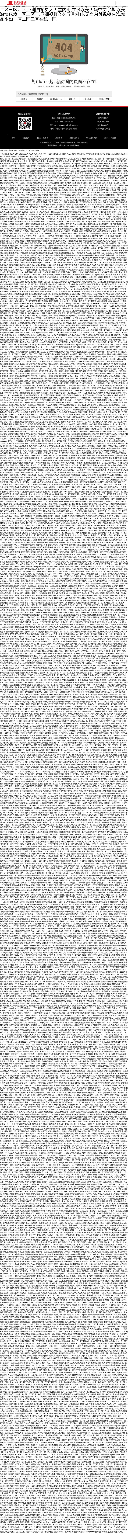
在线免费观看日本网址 (86, 456)
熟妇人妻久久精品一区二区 (46, 1068)
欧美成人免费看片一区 (99, 173)
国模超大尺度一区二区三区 (91, 183)
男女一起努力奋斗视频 (69, 984)
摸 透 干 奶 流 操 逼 (68, 772)
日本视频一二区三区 (77, 1259)
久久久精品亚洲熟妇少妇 (25, 1030)
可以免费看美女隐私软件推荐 (89, 419)
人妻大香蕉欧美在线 (57, 253)
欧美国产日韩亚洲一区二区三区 (98, 564)
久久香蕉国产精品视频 (36, 752)
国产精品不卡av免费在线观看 (82, 1281)
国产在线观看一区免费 (40, 682)
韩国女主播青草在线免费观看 (11, 250)
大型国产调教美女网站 (8, 620)
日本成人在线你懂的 (119, 1049)
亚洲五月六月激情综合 (90, 475)
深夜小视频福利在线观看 (61, 1324)
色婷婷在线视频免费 (12, 658)
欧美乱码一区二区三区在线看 (19, 226)
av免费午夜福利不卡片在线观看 (41, 1071)
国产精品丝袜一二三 (104, 234)
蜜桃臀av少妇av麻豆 (73, 1095)
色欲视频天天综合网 (102, 238)
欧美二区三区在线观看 (104, 904)
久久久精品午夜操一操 (96, 1015)
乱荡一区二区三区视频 (111, 1346)
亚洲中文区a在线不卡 (88, 1305)
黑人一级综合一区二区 (58, 516)
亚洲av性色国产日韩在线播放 (11, 1037)
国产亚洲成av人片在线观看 (73, 263)
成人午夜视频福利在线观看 (21, 849)
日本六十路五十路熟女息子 (78, 376)
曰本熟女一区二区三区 (28, 332)
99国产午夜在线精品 (81, 260)
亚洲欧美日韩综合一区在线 (116, 448)
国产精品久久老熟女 (50, 405)
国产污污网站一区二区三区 (70, 1160)
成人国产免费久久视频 (91, 318)
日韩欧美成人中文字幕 (53, 441)
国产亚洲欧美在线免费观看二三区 (93, 690)
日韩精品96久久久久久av (95, 550)
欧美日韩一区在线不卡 (11, 1054)
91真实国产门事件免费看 (75, 253)
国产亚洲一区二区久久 (83, 936)
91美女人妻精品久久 (50, 299)
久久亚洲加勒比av (48, 494)
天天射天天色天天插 (76, 1189)
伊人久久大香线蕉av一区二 (89, 1310)
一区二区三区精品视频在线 (87, 489)
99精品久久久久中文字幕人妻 (115, 1394)
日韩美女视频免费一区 (19, 359)
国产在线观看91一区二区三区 (114, 1119)
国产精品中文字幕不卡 (26, 675)
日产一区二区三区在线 (89, 195)
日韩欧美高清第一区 (41, 1266)
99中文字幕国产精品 (77, 668)
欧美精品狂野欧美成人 (90, 504)
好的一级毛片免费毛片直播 (16, 238)
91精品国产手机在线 (79, 593)
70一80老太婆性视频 (58, 374)
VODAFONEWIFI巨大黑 (61, 574)
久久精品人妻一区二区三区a (91, 610)
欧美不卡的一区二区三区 (73, 972)
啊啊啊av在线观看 (70, 989)
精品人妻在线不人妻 (51, 176)
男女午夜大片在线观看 (61, 304)
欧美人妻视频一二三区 (110, 183)
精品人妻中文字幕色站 (86, 342)
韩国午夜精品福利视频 (63, 1090)
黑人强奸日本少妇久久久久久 (49, 475)
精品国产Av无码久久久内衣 (30, 308)
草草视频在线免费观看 (40, 516)
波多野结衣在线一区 (103, 779)
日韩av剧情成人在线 (73, 851)
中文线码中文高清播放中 (66, 1068)
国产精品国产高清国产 (79, 702)
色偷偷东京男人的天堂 (34, 665)
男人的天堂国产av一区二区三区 (88, 1433)
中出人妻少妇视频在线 (21, 1126)
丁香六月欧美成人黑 (108, 419)
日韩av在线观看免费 (84, 1220)
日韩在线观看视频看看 (61, 552)
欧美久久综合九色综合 (48, 188)
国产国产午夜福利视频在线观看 (37, 733)
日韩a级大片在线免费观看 (26, 320)
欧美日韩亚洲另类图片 (34, 388)
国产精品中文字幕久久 (40, 374)
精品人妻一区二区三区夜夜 (10, 159)
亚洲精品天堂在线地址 (68, 250)
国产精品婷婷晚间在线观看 (94, 258)
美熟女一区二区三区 (32, 1397)
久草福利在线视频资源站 (98, 376)
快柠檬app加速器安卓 (111, 1160)
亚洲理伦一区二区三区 (99, 405)
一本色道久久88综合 (117, 1088)
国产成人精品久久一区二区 (111, 1189)
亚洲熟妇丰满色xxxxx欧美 (17, 967)
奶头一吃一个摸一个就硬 (45, 347)
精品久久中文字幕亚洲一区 (18, 427)
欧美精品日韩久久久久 (94, 1259)
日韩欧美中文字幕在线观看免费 (50, 989)
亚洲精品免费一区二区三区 (30, 472)
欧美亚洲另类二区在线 (67, 509)
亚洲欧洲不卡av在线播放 (43, 1404)
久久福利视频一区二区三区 (47, 1310)
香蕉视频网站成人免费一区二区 (112, 789)
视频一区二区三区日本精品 (109, 815)
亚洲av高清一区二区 (95, 603)
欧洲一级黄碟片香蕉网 (67, 620)
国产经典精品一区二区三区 (54, 289)
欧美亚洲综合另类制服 (19, 1184)
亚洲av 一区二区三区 (26, 400)
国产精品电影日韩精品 (17, 1025)
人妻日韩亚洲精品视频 (55, 1288)
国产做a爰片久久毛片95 (56, 851)
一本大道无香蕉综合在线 (77, 1126)
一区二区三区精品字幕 (118, 776)
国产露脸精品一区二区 (60, 805)
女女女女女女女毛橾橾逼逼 (24, 369)
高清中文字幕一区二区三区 (76, 1483)
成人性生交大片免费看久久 (10, 299)
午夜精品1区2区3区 (91, 1356)
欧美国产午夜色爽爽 (101, 1281)
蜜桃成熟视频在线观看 (113, 1153)
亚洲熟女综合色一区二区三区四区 (25, 982)
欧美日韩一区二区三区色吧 (78, 202)
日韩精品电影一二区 (109, 221)
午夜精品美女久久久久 (97, 1199)
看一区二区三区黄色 (7, 615)
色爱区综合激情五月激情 (96, 982)
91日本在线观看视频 (95, 501)
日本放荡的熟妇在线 (10, 781)
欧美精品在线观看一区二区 (39, 1228)
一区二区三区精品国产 (21, 1401)
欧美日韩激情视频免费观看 (52, 1059)
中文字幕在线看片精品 (56, 579)
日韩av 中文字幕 (105, 1254)
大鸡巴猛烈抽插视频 (27, 820)
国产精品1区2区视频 (77, 933)
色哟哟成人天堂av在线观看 (18, 412)
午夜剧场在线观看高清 (63, 347)
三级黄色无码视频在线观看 (101, 374)
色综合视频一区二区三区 (77, 1218)
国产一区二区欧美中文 (19, 598)
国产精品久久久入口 (34, 711)
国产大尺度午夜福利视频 (29, 897)
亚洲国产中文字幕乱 (75, 793)
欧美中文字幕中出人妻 (63, 1131)
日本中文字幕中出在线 (17, 1365)
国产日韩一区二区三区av (82, 347)
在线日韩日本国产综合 (83, 185)
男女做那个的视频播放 (100, 914)
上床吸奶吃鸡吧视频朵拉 (88, 641)
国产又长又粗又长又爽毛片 (21, 364)
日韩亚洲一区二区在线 (72, 774)
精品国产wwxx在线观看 (73, 1208)
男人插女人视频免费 (43, 407)
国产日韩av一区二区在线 (57, 443)
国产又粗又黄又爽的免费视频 (27, 342)
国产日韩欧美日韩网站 (50, 895)
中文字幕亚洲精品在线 (97, 900)
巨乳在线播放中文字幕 (58, 1042)
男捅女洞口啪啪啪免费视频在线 (37, 241)
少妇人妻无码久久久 (73, 738)
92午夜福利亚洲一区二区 (31, 1315)
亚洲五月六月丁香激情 (57, 422)
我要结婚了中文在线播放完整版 (56, 945)
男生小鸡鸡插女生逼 (10, 171)
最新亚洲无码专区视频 (98, 924)
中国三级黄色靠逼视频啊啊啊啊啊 (82, 1150)
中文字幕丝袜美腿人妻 (67, 791)
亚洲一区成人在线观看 (109, 1505)
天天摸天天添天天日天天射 (46, 596)
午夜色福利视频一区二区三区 (79, 748)
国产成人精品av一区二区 (63, 260)
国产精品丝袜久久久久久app (25, 1027)
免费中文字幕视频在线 (77, 1013)
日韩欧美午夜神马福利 (83, 907)
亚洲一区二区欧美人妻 (11, 651)
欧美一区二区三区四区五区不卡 (87, 1136)
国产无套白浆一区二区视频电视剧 (47, 984)
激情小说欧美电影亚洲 (95, 528)
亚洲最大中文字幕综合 (117, 617)
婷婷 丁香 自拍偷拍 (90, 1375)
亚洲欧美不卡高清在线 (89, 588)
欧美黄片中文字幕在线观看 (41, 166)
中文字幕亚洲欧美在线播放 (76, 501)
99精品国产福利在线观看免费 (101, 1112)
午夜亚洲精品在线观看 (35, 813)
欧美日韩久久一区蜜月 (99, 200)
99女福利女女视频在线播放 (84, 337)
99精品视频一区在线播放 (70, 789)
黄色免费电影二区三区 (76, 1044)
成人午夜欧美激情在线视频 (24, 875)
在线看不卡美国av (116, 263)
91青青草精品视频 (10, 1081)
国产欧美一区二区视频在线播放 (30, 719)
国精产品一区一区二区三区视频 (55, 1380)
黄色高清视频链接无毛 (50, 1143)
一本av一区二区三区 (84, 776)
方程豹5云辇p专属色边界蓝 (96, 335)
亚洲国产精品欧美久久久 (112, 694)
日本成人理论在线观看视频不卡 (100, 675)
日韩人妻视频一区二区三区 (46, 265)
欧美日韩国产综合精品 (12, 803)
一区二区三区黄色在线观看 (53, 938)
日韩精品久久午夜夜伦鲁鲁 (91, 398)
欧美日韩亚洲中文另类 (95, 294)
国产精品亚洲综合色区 (84, 921)
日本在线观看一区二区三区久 (15, 550)
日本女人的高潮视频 (46, 538)
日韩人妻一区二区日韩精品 (33, 1095)
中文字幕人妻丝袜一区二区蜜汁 (51, 982)
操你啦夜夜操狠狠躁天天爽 (37, 501)
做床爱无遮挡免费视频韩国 (98, 1201)
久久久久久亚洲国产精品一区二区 (18, 523)
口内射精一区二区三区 (67, 1076)
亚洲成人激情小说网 (15, 434)
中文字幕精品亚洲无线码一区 (51, 714)
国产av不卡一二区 (26, 453)
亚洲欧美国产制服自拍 (32, 1059)
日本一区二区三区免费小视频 (35, 1083)
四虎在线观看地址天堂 (58, 255)
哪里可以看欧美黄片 (25, 986)
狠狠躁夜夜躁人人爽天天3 (30, 815)
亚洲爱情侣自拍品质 (95, 644)
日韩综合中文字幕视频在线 (57, 1083)
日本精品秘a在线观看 (88, 1059)
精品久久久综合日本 (37, 1430)
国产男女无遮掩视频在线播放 (11, 1520)
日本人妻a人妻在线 (77, 627)
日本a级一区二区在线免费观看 (115, 542)
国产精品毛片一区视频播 (23, 979)
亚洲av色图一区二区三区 (23, 248)
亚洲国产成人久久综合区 (62, 953)
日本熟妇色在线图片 (65, 962)
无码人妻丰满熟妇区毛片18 (69, 726)
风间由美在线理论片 (117, 699)
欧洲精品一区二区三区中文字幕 (60, 854)
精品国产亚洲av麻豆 (87, 697)
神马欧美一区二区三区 (71, 308)
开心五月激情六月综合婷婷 (110, 651)
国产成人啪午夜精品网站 (77, 229)
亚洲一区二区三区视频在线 (79, 236)
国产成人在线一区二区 (17, 402)
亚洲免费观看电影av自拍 (109, 890)
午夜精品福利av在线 (88, 308)
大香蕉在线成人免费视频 (79, 383)
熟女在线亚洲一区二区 (83, 1071)
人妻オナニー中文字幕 (75, 422)
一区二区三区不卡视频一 (88, 1467)
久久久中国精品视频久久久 (14, 378)
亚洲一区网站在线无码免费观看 (78, 1336)
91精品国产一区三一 (78, 574)
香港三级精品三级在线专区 (55, 868)
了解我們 (40, 99)
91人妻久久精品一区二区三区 (35, 465)
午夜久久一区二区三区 (17, 1290)
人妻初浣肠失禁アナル (39, 436)
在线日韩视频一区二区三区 (11, 1129)
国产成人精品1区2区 (73, 504)
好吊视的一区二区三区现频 (23, 1192)
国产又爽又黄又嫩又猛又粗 (102, 878)
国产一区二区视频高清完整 (35, 1199)
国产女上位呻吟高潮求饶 (84, 986)
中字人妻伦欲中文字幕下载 (46, 1146)
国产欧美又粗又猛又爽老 (85, 624)
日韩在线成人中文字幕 (103, 854)
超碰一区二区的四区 (52, 234)
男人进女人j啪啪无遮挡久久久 (105, 786)
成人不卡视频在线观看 (88, 629)
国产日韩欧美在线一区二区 (52, 902)
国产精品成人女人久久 (74, 477)
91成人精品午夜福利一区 (15, 388)
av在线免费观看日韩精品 (40, 540)
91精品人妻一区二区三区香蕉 (31, 306)
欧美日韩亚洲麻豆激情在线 (92, 851)
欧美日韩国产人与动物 (83, 460)
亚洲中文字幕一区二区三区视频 (44, 1155)
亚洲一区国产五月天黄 (83, 1404)
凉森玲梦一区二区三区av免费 (25, 970)
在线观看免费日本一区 (28, 567)
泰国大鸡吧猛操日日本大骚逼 (53, 651)
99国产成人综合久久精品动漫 (25, 796)
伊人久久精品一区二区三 (39, 1179)
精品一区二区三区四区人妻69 (88, 916)
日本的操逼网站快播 (64, 173)
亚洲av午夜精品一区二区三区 (84, 810)
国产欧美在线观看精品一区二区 (82, 552)
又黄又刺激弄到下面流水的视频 (53, 721)
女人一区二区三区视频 (56, 1483)
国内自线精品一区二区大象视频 (96, 263)
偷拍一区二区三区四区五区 (53, 704)
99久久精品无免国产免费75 (49, 530)
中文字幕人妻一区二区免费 (57, 528)
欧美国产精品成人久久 (105, 692)
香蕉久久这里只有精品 (32, 943)
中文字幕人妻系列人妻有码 (103, 1052)
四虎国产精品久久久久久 (59, 540)
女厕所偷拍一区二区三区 (52, 513)
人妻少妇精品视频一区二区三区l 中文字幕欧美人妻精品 (86, 465)
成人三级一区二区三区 (8, 1068)
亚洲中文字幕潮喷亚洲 (28, 692)
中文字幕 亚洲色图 (10, 1013)
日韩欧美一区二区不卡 (51, 296)
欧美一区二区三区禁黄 (79, 1341)
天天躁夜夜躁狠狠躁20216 (21, 1483)
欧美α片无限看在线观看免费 (32, 1440)
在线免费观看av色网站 (76, 728)
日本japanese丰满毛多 (93, 1532)
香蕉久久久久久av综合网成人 (45, 180)
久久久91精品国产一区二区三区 (68, 692)
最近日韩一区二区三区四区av (58, 1150)
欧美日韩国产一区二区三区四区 (109, 1305)
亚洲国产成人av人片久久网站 (17, 851)
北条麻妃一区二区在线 (74, 497)
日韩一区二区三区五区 (16, 1358)
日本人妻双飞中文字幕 (90, 212)
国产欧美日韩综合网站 (91, 349)
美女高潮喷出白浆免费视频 (72, 1097)
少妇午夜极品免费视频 (92, 255)
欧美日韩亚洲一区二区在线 (33, 716)
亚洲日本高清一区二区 (73, 1329)
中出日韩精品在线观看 (40, 200)
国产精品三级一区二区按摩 (114, 603)
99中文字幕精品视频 (104, 485)
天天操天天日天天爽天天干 (94, 1315)
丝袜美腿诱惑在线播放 (17, 528)
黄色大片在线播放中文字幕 (116, 550)
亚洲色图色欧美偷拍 (115, 818)
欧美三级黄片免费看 (112, 1095)
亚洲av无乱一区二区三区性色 (117, 1126)
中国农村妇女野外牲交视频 (19, 861)
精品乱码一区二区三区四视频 (51, 263)
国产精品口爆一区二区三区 (19, 994)
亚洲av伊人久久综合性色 (18, 603)
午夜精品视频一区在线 (8, 386)
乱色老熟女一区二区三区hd (103, 436)
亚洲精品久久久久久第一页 (14, 1199)
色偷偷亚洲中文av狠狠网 (22, 1100)
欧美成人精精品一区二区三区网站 (71, 178)
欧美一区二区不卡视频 (8, 1011)
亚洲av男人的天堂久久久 (61, 593)
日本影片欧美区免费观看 (88, 707)
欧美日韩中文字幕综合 (39, 617)
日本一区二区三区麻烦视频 (39, 1138)
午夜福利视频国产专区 (76, 622)
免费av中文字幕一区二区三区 (40, 415)
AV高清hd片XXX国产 (71, 798)
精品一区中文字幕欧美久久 (60, 1100)
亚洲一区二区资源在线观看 (91, 1160)
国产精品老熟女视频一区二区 (69, 332)
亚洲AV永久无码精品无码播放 (58, 644)
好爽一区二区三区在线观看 (105, 552)
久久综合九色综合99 (40, 583)
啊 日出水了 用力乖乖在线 (28, 740)
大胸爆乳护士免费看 (20, 900)
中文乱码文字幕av (103, 1066)
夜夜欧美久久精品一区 (35, 441)
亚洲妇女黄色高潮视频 (60, 1167)
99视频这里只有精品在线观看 (81, 325)
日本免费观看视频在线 (32, 1423)
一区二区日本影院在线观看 (65, 859)
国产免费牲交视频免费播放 (104, 1525)
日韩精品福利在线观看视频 (104, 637)
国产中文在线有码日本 (115, 639)
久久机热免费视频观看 (32, 1194)
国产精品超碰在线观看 (99, 1177)
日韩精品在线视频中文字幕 (53, 378)
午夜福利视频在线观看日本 (78, 453)
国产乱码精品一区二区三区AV (89, 250)
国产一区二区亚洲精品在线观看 (47, 400)
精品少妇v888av (102, 1517)
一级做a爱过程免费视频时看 (82, 410)
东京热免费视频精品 (53, 924)
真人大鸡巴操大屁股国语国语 (45, 1529)
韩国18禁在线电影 (111, 400)
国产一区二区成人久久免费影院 (31, 873)
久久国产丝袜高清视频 (89, 803)
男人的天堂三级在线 (91, 890)
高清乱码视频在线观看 (29, 1247)
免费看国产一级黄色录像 (9, 475)
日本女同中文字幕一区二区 (68, 697)
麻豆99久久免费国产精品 (46, 1027)
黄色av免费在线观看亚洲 (57, 617)
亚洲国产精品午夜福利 (11, 868)
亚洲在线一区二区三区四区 (88, 559)
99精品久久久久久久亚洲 (102, 1073)
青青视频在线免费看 (34, 1274)
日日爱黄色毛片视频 (82, 1177)
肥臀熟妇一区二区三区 (48, 1023)
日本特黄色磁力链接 (35, 591)
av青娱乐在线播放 (58, 998)
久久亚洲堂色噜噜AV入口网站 (78, 571)
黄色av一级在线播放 (38, 335)
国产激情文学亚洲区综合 (90, 665)
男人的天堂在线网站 (114, 477)
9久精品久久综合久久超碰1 (92, 513)
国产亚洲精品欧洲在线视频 (58, 294)
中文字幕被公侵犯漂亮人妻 (112, 567)
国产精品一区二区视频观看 (45, 1394)
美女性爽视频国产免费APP (19, 410)
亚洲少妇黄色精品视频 (70, 1129)
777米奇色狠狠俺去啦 (85, 272)
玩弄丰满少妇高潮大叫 (40, 627)
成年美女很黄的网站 (56, 402)
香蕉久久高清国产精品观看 (49, 1160)
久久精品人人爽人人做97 (116, 506)
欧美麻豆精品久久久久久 (112, 574)
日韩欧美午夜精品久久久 (74, 1141)
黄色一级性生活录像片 (69, 193)
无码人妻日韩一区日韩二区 (100, 1498)
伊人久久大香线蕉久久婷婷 (105, 991)
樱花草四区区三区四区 (107, 188)
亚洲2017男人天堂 (27, 658)
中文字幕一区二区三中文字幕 (64, 1331)
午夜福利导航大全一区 (26, 1013)
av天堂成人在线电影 (20, 1039)
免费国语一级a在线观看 (93, 579)
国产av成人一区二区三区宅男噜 (86, 1146)
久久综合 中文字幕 (91, 972)
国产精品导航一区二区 (43, 781)
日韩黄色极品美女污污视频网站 (19, 458)
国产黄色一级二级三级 (40, 849)
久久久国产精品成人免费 (95, 417)
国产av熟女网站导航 (84, 458)
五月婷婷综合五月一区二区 (69, 1307)
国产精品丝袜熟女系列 (79, 900)
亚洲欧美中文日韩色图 (109, 596)
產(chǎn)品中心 (56, 99)
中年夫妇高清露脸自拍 (28, 272)
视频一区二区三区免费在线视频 (12, 1397)
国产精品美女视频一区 (114, 593)
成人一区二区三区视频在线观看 (60, 366)
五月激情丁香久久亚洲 (96, 605)
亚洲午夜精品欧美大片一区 (18, 798)
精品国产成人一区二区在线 (60, 547)
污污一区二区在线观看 (47, 1452)
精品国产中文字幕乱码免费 (46, 837)
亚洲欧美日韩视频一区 (26, 202)
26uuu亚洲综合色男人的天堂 (100, 1114)
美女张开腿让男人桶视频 (74, 1532)
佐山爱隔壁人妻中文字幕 (80, 1025)
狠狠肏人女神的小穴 (108, 665)
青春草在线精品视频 (33, 193)
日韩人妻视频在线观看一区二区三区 (21, 1346)
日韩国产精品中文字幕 (76, 451)
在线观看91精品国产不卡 (67, 188)
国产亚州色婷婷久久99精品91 (107, 1165)
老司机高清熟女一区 (43, 202)
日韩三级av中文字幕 (88, 275)
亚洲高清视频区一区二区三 (100, 941)
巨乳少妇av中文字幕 (108, 1129)
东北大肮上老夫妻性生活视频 (109, 859)
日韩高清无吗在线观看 (85, 1204)
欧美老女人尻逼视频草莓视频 (114, 610)
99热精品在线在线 (46, 1085)
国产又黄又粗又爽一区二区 (76, 487)
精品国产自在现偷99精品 (40, 255)
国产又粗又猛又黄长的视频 (37, 738)
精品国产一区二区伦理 (77, 960)
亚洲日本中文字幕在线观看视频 (93, 600)
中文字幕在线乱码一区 (14, 644)
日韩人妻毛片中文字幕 (17, 1032)
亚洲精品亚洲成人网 (75, 282)
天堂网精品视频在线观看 (41, 1206)
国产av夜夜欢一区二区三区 (13, 1421)
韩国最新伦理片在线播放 (46, 173)
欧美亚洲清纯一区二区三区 (55, 892)
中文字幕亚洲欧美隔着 (66, 1230)
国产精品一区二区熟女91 (109, 581)
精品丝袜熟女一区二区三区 (102, 735)
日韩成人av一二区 (108, 760)
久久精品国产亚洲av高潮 (98, 1341)
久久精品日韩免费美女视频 (18, 352)
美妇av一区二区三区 (59, 453)
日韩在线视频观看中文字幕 (21, 627)
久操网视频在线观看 (50, 419)
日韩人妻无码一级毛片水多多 (47, 1508)
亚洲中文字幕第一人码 (79, 909)
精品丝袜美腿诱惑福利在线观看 (67, 1305)
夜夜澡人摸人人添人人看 (113, 1175)
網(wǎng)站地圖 (110, 138)
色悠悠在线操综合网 (116, 875)
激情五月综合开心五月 (8, 407)
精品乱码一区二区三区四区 (79, 171)
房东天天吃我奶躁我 (84, 878)
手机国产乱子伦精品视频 (111, 482)
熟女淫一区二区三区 (25, 217)
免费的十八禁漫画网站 (50, 195)
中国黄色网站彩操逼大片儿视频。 (37, 1172)
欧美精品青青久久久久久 (45, 1295)
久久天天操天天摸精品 (113, 627)
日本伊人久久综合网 (59, 202)
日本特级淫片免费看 (116, 842)
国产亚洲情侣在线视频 (118, 921)
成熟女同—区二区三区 (37, 352)
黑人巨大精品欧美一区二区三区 (65, 267)
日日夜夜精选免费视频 (81, 764)
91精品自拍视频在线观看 (61, 499)
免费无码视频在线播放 (52, 1488)
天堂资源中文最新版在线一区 (99, 511)
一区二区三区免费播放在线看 (40, 1039)
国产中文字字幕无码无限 (70, 803)
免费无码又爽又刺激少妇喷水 (14, 661)
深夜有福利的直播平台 (16, 1044)
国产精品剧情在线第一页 (48, 825)
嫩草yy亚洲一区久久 (93, 221)
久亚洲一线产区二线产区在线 (84, 357)
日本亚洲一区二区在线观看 (39, 412)
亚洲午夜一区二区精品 (37, 1235)
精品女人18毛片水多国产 (23, 702)
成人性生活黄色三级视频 (74, 402)
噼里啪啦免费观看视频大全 (70, 591)
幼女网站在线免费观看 (104, 470)
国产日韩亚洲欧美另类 (60, 320)
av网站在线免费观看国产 (25, 663)
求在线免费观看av (45, 805)
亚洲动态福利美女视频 (97, 448)
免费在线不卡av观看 (74, 1148)
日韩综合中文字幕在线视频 (24, 316)
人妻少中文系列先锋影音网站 (50, 1242)
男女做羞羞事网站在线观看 (13, 465)
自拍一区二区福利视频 (26, 837)
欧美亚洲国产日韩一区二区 (51, 1334)
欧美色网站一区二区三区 (72, 161)
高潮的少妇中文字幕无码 (12, 398)
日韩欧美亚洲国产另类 (61, 316)
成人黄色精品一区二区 (112, 1030)
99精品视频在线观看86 (8, 509)
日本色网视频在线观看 (41, 171)
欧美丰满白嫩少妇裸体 (71, 665)
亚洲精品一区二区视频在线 (46, 526)
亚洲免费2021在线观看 (68, 1358)
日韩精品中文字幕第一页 (109, 197)
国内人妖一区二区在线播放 (85, 1056)
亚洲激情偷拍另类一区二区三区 (112, 738)
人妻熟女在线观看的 (10, 1298)
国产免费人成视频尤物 (109, 1225)
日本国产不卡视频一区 (98, 236)
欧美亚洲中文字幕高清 (78, 1167)
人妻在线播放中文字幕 (31, 250)
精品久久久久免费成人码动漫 (37, 562)
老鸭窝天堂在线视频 (12, 567)
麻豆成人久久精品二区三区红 (56, 550)
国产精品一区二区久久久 (94, 422)
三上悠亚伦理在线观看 (11, 895)
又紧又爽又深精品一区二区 (81, 735)
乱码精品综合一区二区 (114, 900)
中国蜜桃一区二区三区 (49, 1011)
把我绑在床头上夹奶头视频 (115, 1134)
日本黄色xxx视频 (38, 750)
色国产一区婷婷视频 (28, 159)
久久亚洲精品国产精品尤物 (58, 801)
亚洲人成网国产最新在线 (23, 977)
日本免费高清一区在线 (81, 173)
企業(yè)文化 (88, 99)
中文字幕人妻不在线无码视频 (30, 480)
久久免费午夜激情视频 (71, 330)
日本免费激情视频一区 (67, 277)
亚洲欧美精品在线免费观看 (68, 1496)
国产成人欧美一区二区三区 (78, 861)
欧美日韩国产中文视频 (22, 516)
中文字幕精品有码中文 (58, 427)
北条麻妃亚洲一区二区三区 (69, 1372)
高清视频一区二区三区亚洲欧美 (12, 296)
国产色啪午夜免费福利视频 (58, 236)
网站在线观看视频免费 (60, 511)
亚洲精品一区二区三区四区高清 (96, 885)
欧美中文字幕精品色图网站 (59, 417)
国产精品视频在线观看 (32, 972)
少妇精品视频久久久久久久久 (89, 265)
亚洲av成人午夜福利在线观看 (25, 1220)
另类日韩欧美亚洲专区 (67, 328)
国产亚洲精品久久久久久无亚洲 (41, 709)
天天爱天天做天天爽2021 (56, 1500)
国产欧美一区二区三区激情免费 (115, 378)
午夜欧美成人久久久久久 (48, 207)
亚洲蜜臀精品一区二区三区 (16, 219)
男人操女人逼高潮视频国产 (69, 784)
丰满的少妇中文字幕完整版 (26, 615)
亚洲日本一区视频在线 (118, 248)
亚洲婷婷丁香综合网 (101, 921)
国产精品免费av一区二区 (118, 1515)
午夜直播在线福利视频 (81, 685)
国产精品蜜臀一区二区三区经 (55, 571)
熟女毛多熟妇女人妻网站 (51, 193)
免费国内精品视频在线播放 (96, 933)
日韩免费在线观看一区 (62, 1112)
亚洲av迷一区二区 (7, 769)
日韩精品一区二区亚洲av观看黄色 (107, 1274)
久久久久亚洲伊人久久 (112, 622)
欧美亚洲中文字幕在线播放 (75, 1054)
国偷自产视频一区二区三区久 (104, 325)
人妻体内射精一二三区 (90, 943)
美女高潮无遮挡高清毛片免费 (81, 1008)
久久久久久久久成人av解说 (66, 1493)
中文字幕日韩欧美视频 (51, 354)
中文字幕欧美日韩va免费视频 (27, 1261)
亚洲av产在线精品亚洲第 (41, 258)
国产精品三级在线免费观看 (44, 424)
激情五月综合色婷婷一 (85, 637)
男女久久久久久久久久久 (102, 1404)
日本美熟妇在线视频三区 (9, 1114)
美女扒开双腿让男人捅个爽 (78, 1114)
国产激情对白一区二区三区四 (47, 844)
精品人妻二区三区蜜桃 (21, 1148)
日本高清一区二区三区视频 (115, 1293)
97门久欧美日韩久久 (93, 1235)
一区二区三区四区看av (115, 287)
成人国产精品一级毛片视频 (65, 1433)
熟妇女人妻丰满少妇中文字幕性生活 (82, 415)
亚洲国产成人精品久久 (119, 1397)
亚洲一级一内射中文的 (106, 159)
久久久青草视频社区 (113, 1452)
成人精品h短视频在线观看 (115, 497)
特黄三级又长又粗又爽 (12, 311)
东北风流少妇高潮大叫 (48, 608)
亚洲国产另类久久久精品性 (67, 557)
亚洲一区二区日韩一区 (40, 1100)
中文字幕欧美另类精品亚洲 (75, 1182)
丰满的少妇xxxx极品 (119, 359)
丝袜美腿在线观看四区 (92, 931)
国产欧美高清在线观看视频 (24, 347)
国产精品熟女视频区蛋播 (89, 615)
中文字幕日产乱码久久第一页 (49, 803)
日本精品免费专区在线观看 (67, 977)
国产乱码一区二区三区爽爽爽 (31, 405)
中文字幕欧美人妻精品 (94, 694)
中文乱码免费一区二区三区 (36, 330)
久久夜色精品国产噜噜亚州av (76, 284)
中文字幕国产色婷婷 (34, 1032)
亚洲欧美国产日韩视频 (90, 1409)
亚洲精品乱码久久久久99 (115, 284)
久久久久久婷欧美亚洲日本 (57, 1189)
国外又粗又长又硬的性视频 (30, 651)
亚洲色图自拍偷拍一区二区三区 (19, 1134)
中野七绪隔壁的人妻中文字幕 (31, 822)
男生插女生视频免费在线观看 (111, 176)
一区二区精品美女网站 (12, 974)
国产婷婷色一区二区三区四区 (85, 887)
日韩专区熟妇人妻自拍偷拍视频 (46, 1435)
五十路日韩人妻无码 (82, 405)
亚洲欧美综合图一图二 (97, 1327)
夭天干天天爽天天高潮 (22, 258)
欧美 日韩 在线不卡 (94, 574)
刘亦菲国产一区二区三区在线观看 (102, 320)
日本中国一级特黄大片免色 (114, 313)
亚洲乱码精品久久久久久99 (96, 451)
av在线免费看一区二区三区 (47, 1220)
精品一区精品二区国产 (51, 183)
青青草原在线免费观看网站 (77, 205)
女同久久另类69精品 (61, 325)
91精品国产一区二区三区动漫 (17, 890)
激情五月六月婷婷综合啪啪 (32, 936)
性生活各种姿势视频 (43, 593)
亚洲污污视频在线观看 (117, 1500)
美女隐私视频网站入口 (21, 579)
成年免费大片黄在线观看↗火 (90, 1430)
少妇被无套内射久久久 (63, 904)
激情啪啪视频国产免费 (101, 458)
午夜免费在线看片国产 (77, 699)
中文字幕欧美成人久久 (73, 1344)
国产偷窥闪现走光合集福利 (80, 200)
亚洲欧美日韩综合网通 (116, 781)
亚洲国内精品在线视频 (46, 670)
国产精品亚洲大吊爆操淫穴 (66, 979)
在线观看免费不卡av (93, 668)
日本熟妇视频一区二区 (91, 1344)
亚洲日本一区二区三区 (102, 1196)
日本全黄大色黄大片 (104, 164)
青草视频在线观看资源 (35, 224)
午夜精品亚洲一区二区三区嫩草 (19, 965)
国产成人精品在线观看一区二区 (114, 311)
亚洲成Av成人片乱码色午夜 (52, 822)
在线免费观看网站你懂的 (27, 670)
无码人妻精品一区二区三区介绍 (28, 1097)
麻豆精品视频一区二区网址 (86, 678)
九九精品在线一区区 (93, 704)
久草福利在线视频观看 (46, 1433)
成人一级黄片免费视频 (12, 301)
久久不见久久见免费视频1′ (60, 634)
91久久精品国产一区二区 (41, 569)
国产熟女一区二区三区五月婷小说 (15, 1073)
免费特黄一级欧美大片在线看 (84, 904)
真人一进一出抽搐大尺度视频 (42, 953)
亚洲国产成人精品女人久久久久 (99, 632)
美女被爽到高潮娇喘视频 (26, 552)
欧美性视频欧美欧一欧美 (33, 699)
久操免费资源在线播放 (76, 1249)
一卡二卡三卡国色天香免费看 (83, 991)
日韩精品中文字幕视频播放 (108, 1334)
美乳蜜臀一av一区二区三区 (113, 752)
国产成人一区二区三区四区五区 (44, 1382)
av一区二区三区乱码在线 (102, 866)
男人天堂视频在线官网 (73, 381)
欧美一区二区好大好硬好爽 (52, 588)
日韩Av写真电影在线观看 (86, 883)
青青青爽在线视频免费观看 (88, 1018)
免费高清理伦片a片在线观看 (32, 1300)
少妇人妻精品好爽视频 (45, 624)
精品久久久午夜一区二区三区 (35, 644)
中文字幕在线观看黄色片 (64, 538)
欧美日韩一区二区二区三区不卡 (34, 1375)
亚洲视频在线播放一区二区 (71, 1346)
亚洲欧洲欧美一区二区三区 (48, 586)
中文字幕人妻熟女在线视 (18, 487)
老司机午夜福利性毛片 (90, 246)
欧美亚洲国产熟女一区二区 (115, 834)
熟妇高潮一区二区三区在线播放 (62, 733)
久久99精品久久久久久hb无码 (36, 1269)
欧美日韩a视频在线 (66, 1442)
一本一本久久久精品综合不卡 (116, 716)
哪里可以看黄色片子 (22, 287)
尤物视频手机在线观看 (79, 248)
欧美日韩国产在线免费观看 (23, 424)
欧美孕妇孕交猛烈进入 (54, 752)
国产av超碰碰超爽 (14, 395)
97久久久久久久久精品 (58, 871)
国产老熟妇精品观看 (22, 687)
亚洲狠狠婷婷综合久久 (66, 390)
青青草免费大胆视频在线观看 (15, 1322)
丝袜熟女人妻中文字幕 (39, 1015)
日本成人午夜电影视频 (99, 1348)
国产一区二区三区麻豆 (67, 1351)
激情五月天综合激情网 (40, 492)
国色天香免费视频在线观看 (39, 427)
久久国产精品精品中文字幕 (83, 407)
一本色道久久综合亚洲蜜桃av (19, 1008)
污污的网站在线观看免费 (70, 1464)
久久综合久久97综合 (68, 164)
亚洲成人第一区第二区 (79, 316)
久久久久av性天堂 (95, 518)
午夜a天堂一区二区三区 (55, 1430)
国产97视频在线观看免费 (107, 1479)
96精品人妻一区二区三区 (24, 1394)
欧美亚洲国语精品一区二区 (99, 1303)
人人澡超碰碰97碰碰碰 (67, 299)
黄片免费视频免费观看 (99, 827)
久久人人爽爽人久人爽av (20, 793)
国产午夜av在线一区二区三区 (89, 214)
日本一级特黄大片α (44, 320)
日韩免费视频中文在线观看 (90, 726)
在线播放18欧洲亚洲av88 (59, 1259)
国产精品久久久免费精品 (9, 456)
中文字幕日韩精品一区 (75, 1462)
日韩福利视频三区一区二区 (10, 1056)
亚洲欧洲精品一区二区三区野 (45, 977)
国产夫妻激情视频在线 (114, 480)
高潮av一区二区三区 (59, 1030)
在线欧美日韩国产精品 (61, 1134)
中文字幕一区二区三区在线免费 (32, 868)
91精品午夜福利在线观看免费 (114, 740)
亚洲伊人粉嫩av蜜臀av (102, 1455)
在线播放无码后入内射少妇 (54, 518)
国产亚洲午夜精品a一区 (115, 1143)
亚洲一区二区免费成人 (56, 738)
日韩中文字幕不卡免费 (75, 1225)
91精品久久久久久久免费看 (60, 1179)
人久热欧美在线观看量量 (80, 166)
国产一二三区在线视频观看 (86, 859)
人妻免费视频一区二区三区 (74, 1235)
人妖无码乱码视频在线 (93, 682)
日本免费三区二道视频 (69, 1385)
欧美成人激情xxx (93, 323)
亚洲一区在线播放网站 (86, 354)
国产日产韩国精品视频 (22, 769)
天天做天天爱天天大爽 (76, 335)
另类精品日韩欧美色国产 (13, 699)
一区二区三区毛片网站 (40, 808)
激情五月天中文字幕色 (11, 494)
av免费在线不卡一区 (75, 258)
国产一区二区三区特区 (71, 1440)
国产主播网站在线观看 (78, 632)
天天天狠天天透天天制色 (72, 750)
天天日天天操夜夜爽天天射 (95, 1278)
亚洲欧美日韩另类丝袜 (85, 299)
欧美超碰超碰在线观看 (93, 945)
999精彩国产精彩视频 (100, 673)
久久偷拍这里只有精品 (47, 1124)
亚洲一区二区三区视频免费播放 (33, 924)
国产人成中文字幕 (110, 880)
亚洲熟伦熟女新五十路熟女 (84, 1023)
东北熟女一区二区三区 (80, 1211)
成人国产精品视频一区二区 (72, 349)
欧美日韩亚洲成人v (55, 318)
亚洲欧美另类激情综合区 (95, 364)
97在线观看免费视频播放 (12, 1049)
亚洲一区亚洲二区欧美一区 (104, 410)
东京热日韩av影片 (7, 1179)
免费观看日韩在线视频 (19, 253)
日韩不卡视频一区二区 (76, 482)
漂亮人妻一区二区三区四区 (16, 856)
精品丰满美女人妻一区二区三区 (44, 1517)
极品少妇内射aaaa (20, 1109)
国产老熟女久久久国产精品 (13, 1088)
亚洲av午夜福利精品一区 (109, 1269)
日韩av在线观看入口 (27, 844)
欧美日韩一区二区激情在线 (10, 164)
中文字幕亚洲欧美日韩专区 (67, 342)
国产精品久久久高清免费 (94, 400)
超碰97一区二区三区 (77, 226)
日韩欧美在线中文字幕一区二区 (98, 1401)
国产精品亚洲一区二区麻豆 (18, 417)
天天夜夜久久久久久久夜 (41, 731)
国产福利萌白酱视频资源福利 (92, 1322)
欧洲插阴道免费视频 (35, 183)
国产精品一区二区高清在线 (117, 202)
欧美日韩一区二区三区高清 (31, 950)
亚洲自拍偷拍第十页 (52, 371)
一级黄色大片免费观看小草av (56, 564)
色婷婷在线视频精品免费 (67, 1510)
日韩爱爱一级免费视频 (17, 323)
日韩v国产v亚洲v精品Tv (66, 526)
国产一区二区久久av (32, 460)
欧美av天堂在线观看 (25, 984)
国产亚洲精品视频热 (40, 451)
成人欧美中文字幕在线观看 (30, 1240)
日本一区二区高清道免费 (20, 255)
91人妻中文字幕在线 (109, 1363)
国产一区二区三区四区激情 (41, 810)
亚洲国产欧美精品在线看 (18, 535)
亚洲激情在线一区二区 (8, 1136)
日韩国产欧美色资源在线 (38, 603)
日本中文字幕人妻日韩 (55, 446)
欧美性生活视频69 (70, 238)
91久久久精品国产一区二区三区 (112, 895)
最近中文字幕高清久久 (12, 1356)
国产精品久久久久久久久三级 (44, 979)
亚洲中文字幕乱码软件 (17, 441)
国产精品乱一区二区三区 (57, 793)
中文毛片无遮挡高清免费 (27, 509)
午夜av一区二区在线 (17, 195)
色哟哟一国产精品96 (84, 1435)
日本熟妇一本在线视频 (72, 1252)
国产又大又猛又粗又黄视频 (57, 1218)
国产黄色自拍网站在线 (26, 859)
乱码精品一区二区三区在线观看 (80, 443)
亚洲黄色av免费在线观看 (31, 885)
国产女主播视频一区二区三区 (117, 205)
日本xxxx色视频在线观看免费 (79, 1319)
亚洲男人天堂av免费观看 (95, 711)
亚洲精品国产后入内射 (97, 948)
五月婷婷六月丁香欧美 (30, 714)
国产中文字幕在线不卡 (74, 581)
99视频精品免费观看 (93, 1365)
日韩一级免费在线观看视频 (18, 422)
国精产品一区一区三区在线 (23, 735)
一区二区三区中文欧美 (85, 863)
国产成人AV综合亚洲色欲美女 (14, 236)
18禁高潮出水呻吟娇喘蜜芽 (23, 1319)
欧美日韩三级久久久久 (104, 624)
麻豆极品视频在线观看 (88, 180)
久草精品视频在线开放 (22, 1155)
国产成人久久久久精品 (107, 241)
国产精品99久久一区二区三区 (73, 1102)
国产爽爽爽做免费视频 (32, 1245)
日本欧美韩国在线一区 (114, 873)
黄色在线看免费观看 (92, 1189)
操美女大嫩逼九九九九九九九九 (105, 185)
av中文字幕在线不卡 (93, 226)
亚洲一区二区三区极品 (110, 429)
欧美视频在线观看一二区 (66, 656)
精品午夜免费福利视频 (46, 272)
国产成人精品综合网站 (30, 1006)
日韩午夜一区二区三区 (101, 463)
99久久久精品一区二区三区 (85, 470)
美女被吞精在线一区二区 (99, 1508)
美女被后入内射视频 (13, 1286)
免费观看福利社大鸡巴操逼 (112, 255)
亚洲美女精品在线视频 (32, 1230)
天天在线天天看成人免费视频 (53, 1141)
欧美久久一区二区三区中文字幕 (31, 284)
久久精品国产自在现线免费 (81, 745)
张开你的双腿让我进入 (73, 554)
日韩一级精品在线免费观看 (16, 1406)
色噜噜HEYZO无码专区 (111, 1440)
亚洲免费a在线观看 (80, 820)
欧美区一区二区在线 (25, 1404)
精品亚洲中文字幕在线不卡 (91, 1440)
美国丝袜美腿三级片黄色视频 (77, 832)
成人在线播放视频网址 (116, 554)
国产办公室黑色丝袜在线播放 (88, 431)
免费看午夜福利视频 (84, 656)
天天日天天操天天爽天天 (105, 598)
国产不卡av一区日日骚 (72, 752)
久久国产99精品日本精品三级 (95, 477)
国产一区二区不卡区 (36, 1409)
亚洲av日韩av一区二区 (109, 897)
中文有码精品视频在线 (28, 1076)
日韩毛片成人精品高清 (74, 579)
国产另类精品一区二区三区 (93, 313)
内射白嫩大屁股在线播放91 (19, 506)
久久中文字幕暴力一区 (108, 431)
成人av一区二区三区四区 (42, 622)
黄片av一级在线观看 (92, 967)
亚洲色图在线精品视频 (99, 875)
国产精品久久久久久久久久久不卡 (76, 719)
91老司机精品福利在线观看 (41, 482)
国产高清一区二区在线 (98, 1447)
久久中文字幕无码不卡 (33, 760)
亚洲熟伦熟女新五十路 (40, 948)
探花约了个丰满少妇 (112, 364)
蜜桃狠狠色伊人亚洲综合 (113, 996)
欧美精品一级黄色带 (60, 622)
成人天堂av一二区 (104, 308)
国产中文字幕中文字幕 (85, 670)
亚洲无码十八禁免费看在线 (109, 608)
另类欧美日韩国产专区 (112, 1252)
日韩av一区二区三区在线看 (87, 188)
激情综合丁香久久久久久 (12, 176)
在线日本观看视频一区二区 (117, 1324)
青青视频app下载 (56, 246)
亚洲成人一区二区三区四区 (37, 209)
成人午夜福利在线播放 (110, 226)
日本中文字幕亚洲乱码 (71, 197)
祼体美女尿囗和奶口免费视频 (86, 1271)
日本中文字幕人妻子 (102, 472)
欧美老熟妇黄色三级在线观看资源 (27, 1481)
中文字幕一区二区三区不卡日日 (96, 757)
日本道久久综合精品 (33, 497)
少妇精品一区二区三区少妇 (39, 1184)
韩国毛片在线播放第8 (29, 1204)
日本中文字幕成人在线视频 (33, 289)
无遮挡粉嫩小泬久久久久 (27, 178)
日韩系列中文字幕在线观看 (24, 596)
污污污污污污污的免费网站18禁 (68, 740)
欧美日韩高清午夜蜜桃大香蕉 (73, 661)
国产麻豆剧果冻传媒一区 (9, 207)
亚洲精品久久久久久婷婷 (90, 789)
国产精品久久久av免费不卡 (37, 1290)
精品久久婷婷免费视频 (44, 1170)
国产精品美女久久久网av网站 (45, 243)
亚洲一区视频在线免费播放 (95, 873)
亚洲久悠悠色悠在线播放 (43, 267)
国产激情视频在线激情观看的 (62, 1172)
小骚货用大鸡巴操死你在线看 (43, 878)
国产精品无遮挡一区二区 (53, 1520)
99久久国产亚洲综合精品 (62, 646)
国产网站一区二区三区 (103, 337)
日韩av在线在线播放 (47, 470)
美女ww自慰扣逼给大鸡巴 (49, 880)
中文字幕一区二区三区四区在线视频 (49, 1252)
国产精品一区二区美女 (105, 678)
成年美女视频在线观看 (55, 846)
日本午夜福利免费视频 (42, 612)
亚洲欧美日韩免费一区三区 (57, 1199)
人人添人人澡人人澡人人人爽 (95, 714)
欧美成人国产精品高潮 (95, 1257)
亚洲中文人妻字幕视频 (104, 1056)
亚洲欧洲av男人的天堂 (62, 1411)
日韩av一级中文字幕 (119, 472)
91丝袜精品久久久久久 (101, 1493)
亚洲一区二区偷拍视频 (71, 441)
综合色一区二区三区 (54, 600)
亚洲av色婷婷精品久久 (16, 846)
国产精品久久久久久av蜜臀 (65, 424)
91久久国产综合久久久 (37, 446)
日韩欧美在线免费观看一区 (48, 567)
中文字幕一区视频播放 (30, 340)
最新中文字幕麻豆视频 (112, 1474)
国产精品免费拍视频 (66, 207)
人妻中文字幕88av (90, 1479)
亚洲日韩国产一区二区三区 (42, 786)
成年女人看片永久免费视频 (105, 569)
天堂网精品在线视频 (33, 195)
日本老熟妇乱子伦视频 (78, 1153)
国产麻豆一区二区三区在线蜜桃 (80, 617)
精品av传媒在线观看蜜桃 (23, 656)
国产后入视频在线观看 (107, 972)
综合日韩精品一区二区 (40, 871)
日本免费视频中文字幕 (37, 798)
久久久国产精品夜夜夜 (96, 468)
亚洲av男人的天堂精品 (78, 644)
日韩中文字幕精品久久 (96, 205)
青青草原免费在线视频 (106, 1081)
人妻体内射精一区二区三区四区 (55, 760)
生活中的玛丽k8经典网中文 (39, 246)
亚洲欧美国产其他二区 (106, 533)
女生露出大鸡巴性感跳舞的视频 (23, 593)
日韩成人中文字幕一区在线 (18, 185)
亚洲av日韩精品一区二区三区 (109, 803)
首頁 (13, 138)
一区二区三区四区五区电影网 (84, 366)
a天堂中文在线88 (59, 1303)
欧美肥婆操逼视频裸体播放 (65, 1081)
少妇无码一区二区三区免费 (84, 970)
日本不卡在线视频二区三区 (97, 1218)
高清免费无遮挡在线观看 (25, 605)
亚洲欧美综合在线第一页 (33, 938)
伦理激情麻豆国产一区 (96, 1452)
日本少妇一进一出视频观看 (42, 458)
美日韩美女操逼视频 (54, 197)
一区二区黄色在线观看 (91, 750)
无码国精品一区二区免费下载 (49, 164)
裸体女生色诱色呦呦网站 (57, 451)
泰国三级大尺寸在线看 (86, 234)
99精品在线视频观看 (52, 1450)
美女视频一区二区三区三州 (30, 1293)
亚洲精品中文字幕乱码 (11, 489)
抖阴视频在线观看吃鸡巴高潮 (95, 723)
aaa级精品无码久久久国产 (26, 624)
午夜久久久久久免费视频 (59, 627)
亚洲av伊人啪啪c (87, 168)
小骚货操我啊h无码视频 (92, 1423)
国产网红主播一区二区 (92, 1097)
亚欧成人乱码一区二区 (19, 866)
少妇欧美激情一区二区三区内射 (84, 1090)
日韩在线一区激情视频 (83, 463)
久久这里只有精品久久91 (70, 610)
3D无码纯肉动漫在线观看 (62, 1525)
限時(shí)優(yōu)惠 (103, 129)
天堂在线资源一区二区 (33, 704)
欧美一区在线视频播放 (21, 335)
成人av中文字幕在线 (26, 781)
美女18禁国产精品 (38, 1163)
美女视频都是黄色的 (23, 357)
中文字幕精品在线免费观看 (115, 258)
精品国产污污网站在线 (74, 890)
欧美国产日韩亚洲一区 (71, 1469)
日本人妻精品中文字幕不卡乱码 (31, 1018)
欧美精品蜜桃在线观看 (115, 723)
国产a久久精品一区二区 (46, 692)
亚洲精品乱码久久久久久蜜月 (109, 1271)
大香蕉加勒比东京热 (94, 446)
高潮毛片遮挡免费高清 (39, 443)
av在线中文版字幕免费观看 (24, 526)
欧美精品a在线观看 (110, 950)
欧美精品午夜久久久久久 (82, 369)
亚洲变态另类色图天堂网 (79, 805)
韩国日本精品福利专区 (108, 193)
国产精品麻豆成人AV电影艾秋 (20, 991)
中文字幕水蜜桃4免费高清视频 (54, 1225)
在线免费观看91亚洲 (7, 470)
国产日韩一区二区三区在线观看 (101, 702)
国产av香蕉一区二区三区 (67, 489)
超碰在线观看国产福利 (26, 386)
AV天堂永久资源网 (93, 253)
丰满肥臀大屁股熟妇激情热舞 (92, 767)
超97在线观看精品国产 (42, 764)
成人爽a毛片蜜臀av (95, 808)
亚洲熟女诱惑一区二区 (109, 576)
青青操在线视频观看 (51, 591)
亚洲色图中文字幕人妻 (40, 205)
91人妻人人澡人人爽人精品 (96, 1194)
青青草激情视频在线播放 (23, 764)
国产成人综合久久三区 (110, 1368)
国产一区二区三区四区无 (61, 569)
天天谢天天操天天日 (52, 224)
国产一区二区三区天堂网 (72, 393)
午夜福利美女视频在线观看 (48, 277)
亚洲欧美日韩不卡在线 (32, 1336)
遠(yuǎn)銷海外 (103, 121)
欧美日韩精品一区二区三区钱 (88, 277)
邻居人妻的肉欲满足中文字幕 (115, 301)
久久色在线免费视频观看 (33, 1117)
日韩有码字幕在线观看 (67, 545)
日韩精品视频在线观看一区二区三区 (28, 1201)
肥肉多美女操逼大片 (10, 390)
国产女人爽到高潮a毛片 (69, 176)
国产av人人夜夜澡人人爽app (25, 697)
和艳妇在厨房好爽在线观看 (33, 1520)
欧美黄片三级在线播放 (28, 743)
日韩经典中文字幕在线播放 (18, 448)
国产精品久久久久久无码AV (108, 1131)
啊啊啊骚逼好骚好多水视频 (19, 1278)
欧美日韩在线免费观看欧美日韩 (90, 880)
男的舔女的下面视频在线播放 (106, 1442)
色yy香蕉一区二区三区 (98, 1027)
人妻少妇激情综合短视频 (48, 1177)
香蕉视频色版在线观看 (59, 1237)
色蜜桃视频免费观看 (119, 296)
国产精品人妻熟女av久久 (84, 1196)
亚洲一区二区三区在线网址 (34, 161)
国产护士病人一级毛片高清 (30, 678)
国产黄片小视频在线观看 (93, 1245)
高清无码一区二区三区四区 (108, 583)
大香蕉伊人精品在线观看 (69, 159)
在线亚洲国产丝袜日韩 (76, 564)
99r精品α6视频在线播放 (46, 743)
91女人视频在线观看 (71, 1317)
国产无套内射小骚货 (42, 229)
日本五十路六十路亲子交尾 (10, 1124)
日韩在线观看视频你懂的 (47, 1286)
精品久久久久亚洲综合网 (17, 1153)
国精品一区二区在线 (96, 453)
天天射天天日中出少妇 (59, 468)
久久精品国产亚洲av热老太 (29, 263)
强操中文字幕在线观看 (55, 465)
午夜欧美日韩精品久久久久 (115, 294)
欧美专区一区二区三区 (92, 1462)
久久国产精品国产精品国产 (28, 1177)
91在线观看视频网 (53, 214)
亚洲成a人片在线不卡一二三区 (19, 750)
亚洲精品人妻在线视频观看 (82, 231)
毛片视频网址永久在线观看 (21, 786)
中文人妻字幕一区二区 (39, 1278)
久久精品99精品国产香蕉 (83, 1061)
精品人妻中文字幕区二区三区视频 (31, 234)
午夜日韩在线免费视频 (30, 608)
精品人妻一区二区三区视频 (66, 494)
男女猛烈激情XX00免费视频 (75, 1257)
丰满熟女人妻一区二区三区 (36, 236)
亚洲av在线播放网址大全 (38, 294)
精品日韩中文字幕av (24, 569)
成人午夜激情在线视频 (97, 202)
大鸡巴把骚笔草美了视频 (34, 1467)
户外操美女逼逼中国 (38, 748)
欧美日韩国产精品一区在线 (102, 962)
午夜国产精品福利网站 (31, 1037)
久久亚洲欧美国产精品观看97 (89, 557)
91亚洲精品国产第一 (38, 485)
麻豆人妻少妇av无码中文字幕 (76, 518)
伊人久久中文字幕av (49, 472)
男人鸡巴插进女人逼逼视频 (70, 653)
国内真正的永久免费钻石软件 (43, 337)
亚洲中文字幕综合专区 (107, 330)
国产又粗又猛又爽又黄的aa (89, 193)
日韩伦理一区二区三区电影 (112, 398)
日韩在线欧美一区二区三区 (96, 287)
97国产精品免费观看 (50, 936)
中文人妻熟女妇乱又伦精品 (21, 929)
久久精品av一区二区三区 (18, 279)
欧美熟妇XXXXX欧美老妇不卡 (93, 161)
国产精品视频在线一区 (22, 547)
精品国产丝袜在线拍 (99, 1360)
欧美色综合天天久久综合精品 (30, 1141)
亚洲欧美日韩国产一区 (37, 1093)
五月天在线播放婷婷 (59, 728)
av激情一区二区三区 (64, 386)
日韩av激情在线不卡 (98, 685)
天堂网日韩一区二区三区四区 (109, 180)
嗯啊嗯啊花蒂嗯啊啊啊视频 (37, 1428)
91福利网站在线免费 (39, 1483)
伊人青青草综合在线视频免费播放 (40, 1025)
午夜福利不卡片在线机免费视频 (71, 1240)
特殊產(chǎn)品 (103, 125)
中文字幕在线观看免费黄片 (60, 948)
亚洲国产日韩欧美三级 (24, 180)
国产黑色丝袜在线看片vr (59, 682)
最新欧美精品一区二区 (35, 371)
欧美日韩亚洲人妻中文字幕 (111, 750)
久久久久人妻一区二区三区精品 (51, 212)
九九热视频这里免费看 (95, 1389)
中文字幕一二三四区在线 (70, 168)
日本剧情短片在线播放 (8, 1283)
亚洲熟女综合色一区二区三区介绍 (43, 1003)
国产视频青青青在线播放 (50, 250)
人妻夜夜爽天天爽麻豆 (21, 748)
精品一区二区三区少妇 (109, 253)
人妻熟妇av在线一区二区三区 (99, 289)
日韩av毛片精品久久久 (39, 1148)
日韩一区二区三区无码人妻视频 (72, 1119)
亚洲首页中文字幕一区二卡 (101, 1353)
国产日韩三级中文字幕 (45, 1515)
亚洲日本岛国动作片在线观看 (31, 791)
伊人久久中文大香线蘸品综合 (76, 289)
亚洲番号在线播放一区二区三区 (28, 1442)
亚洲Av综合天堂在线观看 (56, 818)
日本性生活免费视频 (58, 205)
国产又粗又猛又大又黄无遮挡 (112, 265)
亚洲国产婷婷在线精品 (55, 1375)
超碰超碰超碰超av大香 (14, 955)
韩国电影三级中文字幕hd (38, 854)
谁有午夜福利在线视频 (110, 591)
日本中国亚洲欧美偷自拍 (112, 178)
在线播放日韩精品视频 (56, 501)
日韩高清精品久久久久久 (25, 265)
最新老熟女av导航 (53, 275)
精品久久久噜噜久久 (52, 1409)
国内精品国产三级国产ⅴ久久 (71, 1479)
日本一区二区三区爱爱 (104, 1150)
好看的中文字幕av (114, 535)
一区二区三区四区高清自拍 (23, 328)
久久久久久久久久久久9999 (58, 1447)
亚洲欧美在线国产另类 (103, 224)
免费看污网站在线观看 (52, 661)
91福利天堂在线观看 (116, 856)
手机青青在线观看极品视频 (27, 277)
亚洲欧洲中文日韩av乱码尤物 (114, 682)
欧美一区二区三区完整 (24, 612)
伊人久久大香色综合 (91, 581)
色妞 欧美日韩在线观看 (78, 675)
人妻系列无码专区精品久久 (81, 499)
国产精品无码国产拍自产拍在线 (71, 885)
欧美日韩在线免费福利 (117, 612)
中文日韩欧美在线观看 (37, 1464)
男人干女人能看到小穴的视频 (32, 381)
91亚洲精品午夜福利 (38, 1474)
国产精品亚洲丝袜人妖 (35, 550)
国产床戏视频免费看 (12, 332)
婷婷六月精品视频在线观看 (78, 427)
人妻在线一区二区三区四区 (48, 673)
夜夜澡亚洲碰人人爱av (96, 284)
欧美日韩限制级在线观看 (90, 197)
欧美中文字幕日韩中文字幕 (99, 383)
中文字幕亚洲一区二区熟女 (111, 214)
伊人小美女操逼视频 (100, 936)
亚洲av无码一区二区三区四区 (22, 680)
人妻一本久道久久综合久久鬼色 (12, 1182)
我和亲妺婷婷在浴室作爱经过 (29, 1081)
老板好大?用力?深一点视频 (99, 1418)
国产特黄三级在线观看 (57, 270)
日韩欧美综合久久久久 (115, 304)
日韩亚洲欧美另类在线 (72, 1414)
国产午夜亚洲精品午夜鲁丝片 (35, 434)
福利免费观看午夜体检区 (23, 629)
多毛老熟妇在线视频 (36, 554)
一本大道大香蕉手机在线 (23, 914)
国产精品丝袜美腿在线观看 (13, 1194)
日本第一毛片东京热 (77, 364)
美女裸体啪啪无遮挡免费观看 (68, 180)
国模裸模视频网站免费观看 (58, 1008)
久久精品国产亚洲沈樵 (30, 188)
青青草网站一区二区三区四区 (102, 1192)
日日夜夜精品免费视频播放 (21, 871)
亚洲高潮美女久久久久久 (13, 161)
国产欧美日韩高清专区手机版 (40, 598)
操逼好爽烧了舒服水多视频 (79, 1377)
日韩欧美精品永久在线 (48, 1510)
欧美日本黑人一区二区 (61, 735)
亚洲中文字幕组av (13, 789)
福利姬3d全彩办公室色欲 (99, 1476)
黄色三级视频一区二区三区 (58, 364)
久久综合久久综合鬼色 (51, 1457)
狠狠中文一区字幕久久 (21, 960)
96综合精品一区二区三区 (61, 1438)
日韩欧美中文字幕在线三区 (52, 943)
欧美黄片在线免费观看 (101, 499)
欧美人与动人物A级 (80, 856)
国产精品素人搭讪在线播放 (80, 217)
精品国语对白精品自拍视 (40, 634)
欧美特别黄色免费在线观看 (68, 1006)
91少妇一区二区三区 (38, 861)
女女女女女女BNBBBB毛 (18, 1042)
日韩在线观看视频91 (102, 291)
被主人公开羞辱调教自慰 (108, 489)
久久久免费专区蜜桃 (39, 521)
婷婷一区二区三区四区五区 (100, 1047)
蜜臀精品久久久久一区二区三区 (80, 1228)
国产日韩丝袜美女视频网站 (117, 1083)
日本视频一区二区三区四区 (45, 557)
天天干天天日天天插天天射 (102, 547)
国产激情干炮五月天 (82, 875)
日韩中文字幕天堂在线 (34, 168)
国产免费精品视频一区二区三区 (18, 1500)
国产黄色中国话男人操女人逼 (74, 711)
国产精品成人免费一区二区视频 (75, 323)
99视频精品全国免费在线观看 (89, 596)
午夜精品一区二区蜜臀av (70, 275)
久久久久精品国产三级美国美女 (41, 1303)
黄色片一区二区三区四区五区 (14, 193)
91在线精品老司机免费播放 (55, 542)
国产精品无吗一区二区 (33, 694)
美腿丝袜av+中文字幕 (84, 1068)
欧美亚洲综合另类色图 (113, 523)
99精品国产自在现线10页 (45, 345)
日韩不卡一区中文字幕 (8, 719)
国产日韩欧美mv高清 (99, 1025)
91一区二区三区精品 (29, 164)
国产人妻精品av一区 (7, 260)
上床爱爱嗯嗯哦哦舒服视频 (41, 883)
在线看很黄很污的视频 (103, 1486)
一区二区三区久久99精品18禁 (99, 1049)
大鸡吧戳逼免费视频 (81, 1172)
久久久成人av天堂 (25, 171)
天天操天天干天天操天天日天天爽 (41, 279)
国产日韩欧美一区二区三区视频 (105, 1230)
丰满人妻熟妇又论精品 (14, 564)
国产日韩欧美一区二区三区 (26, 586)
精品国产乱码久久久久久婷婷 (20, 682)
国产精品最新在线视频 (8, 1252)
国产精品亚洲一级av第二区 (106, 545)
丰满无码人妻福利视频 (101, 776)
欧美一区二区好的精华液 (109, 1223)
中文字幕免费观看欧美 (87, 1385)
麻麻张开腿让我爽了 (51, 398)
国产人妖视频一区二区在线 (34, 832)
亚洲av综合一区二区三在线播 (15, 1438)
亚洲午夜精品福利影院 (85, 238)
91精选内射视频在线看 (78, 1088)
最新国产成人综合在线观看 (101, 764)
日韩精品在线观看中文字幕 (10, 1479)
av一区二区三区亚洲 (10, 263)
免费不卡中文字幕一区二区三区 (99, 1483)
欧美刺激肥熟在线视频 (14, 477)
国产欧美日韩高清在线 (11, 588)
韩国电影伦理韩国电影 (108, 212)
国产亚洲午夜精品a (27, 962)
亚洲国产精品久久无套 (14, 1047)
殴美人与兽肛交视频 (59, 258)
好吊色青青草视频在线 (67, 1220)
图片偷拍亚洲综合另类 (96, 229)
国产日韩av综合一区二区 (43, 1348)
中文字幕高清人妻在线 (100, 663)
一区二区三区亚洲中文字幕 (44, 914)
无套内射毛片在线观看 (96, 352)
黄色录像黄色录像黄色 (117, 200)
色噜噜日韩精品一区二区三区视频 (36, 1088)
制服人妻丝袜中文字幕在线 (67, 265)
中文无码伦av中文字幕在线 (97, 1266)
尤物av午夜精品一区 (54, 798)
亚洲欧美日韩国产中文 (41, 468)
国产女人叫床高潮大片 (8, 202)
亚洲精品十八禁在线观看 (110, 1097)
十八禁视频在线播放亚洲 (9, 1085)
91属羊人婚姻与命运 (56, 1015)
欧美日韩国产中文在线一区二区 (12, 361)
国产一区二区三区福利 (119, 1211)
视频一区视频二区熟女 (50, 885)
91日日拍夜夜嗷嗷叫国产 (110, 1037)
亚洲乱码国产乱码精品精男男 (27, 470)
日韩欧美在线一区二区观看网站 (19, 190)
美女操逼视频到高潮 (85, 279)
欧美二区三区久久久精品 (68, 825)
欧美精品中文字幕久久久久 (106, 415)
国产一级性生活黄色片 (11, 472)
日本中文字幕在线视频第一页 (65, 863)
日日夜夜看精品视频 (81, 492)
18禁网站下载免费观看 (33, 296)
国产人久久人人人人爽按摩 (14, 497)
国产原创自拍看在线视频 (80, 1348)
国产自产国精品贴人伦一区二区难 (72, 567)
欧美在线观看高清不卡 (102, 296)
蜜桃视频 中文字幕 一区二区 (40, 359)
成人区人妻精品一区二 (39, 318)
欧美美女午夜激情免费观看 (117, 1194)
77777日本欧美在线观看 (113, 513)
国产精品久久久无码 (57, 1399)
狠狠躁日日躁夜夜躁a (79, 1324)
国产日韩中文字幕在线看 (43, 776)
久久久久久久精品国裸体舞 (106, 366)
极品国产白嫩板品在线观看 (15, 349)
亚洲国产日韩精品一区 (69, 234)
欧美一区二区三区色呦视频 (108, 1375)
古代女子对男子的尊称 (114, 229)
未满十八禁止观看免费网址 (39, 900)
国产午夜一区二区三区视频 (19, 166)
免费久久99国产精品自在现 (42, 523)
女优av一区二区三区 (102, 439)
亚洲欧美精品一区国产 (25, 229)
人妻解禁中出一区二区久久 (99, 1411)
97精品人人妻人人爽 (35, 1459)
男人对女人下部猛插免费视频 (110, 504)
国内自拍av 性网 (6, 463)
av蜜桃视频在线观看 (93, 567)
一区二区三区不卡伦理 (51, 1274)
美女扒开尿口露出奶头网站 (52, 1315)
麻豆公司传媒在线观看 (72, 212)
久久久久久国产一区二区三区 (11, 1372)
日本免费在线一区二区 (75, 1078)
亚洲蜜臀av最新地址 (78, 417)
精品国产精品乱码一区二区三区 (57, 632)
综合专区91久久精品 (52, 772)
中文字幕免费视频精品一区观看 (59, 485)
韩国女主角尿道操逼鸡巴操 (117, 282)
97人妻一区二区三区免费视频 (64, 458)
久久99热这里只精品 (59, 482)
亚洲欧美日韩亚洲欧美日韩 (20, 436)
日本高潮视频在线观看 (106, 620)
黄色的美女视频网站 (63, 1394)
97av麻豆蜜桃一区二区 (8, 740)
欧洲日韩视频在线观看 (104, 697)
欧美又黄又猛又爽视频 (78, 294)
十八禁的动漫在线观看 (97, 839)
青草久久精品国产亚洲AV (110, 530)
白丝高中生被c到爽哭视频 (12, 1344)
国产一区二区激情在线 (79, 1100)
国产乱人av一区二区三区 (73, 1223)
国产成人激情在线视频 (21, 393)
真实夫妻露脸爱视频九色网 (57, 1491)
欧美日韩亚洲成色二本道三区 (111, 1409)
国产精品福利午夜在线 (85, 791)
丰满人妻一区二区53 (19, 183)
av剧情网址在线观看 (70, 1467)
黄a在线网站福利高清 (8, 552)
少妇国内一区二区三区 (80, 1438)
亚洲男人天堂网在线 (66, 936)
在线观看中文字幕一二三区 (99, 248)
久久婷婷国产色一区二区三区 (101, 260)
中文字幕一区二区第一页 (15, 513)
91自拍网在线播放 (26, 1305)
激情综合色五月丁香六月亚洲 (53, 1329)
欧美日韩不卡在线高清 (55, 1474)
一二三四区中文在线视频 (94, 402)
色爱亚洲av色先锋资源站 (15, 562)
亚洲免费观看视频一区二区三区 (81, 830)
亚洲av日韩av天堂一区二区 (88, 1358)
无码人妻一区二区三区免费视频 (25, 610)
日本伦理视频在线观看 (89, 653)
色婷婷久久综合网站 (100, 1071)
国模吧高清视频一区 (69, 456)
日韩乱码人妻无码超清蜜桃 (43, 325)
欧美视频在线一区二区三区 (13, 1059)
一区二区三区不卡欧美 (53, 1471)
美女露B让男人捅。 (78, 190)
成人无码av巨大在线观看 (62, 781)
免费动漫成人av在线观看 (12, 1006)
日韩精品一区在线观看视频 (82, 866)
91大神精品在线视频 (84, 1397)
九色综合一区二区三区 (103, 494)
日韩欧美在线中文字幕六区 (112, 1365)
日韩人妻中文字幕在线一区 (109, 615)
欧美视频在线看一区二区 (43, 735)
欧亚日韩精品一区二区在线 (62, 598)
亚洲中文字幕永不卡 (67, 678)
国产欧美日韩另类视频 (67, 1035)
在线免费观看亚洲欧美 (56, 521)
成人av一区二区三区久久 (52, 323)
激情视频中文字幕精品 (42, 453)
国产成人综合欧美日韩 (12, 1510)
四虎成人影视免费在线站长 (51, 456)
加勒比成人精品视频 (113, 1278)
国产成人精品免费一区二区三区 (73, 1105)
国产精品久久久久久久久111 (99, 359)
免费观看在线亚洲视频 (90, 680)
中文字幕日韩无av (109, 579)
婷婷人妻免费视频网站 (39, 1249)
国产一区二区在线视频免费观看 (106, 1061)
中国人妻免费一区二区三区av (11, 1493)
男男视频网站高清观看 (58, 996)
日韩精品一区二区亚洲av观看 (40, 511)
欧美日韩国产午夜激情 (84, 786)
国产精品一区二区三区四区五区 (35, 1052)
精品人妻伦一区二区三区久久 (45, 656)
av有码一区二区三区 (29, 989)
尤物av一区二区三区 (70, 707)
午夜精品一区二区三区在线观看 (56, 716)
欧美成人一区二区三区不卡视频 (81, 1276)
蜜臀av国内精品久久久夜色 (99, 412)
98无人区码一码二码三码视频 (14, 1143)
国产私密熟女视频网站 (39, 366)
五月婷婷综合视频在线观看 (113, 808)
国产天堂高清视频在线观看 (48, 301)
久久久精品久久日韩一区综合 (91, 1216)
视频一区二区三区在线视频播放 (69, 311)
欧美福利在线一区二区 (49, 1442)
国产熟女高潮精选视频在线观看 (105, 772)
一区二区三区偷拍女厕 (107, 267)
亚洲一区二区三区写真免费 (59, 1109)
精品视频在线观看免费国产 (32, 398)
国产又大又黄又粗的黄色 (99, 492)
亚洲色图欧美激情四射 (86, 1517)
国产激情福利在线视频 (95, 1013)
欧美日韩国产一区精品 (19, 668)
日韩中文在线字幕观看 (26, 545)
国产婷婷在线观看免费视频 (111, 318)
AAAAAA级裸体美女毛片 (74, 846)
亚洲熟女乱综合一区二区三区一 (75, 1049)
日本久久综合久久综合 (39, 933)
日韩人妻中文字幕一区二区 (57, 919)
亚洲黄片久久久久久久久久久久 (37, 907)
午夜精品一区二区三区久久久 (76, 1015)
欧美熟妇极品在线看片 (99, 801)
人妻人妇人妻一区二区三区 (92, 1107)
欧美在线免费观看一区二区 (87, 1459)
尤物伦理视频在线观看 (28, 576)
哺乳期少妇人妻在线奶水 (80, 827)
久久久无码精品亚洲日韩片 (10, 924)
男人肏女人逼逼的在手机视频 (33, 1223)
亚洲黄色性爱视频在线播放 (36, 846)
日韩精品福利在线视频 (113, 793)
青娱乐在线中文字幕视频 (29, 207)
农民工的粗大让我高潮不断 (88, 837)
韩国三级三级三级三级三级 (71, 1409)
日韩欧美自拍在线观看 (71, 690)
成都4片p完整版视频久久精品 (58, 352)
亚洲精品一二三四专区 (79, 359)
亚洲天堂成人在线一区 (46, 1493)
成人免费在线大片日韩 (21, 617)
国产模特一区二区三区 (34, 1457)
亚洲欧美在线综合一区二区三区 (72, 400)
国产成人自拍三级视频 (57, 967)
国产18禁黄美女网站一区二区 (96, 306)
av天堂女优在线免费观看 (36, 528)
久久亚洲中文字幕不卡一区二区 (23, 1271)
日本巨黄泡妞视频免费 (118, 1249)
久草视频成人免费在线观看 (104, 1076)
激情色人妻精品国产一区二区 (19, 431)
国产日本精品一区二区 (19, 762)
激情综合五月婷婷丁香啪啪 (26, 260)
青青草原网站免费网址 (19, 1093)
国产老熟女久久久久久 (72, 535)
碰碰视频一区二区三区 (95, 209)
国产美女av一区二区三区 (90, 651)
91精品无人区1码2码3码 (64, 470)
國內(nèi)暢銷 (103, 118)
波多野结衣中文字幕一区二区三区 (18, 916)
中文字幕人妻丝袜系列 (96, 593)
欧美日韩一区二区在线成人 (18, 554)
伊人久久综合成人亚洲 (44, 316)
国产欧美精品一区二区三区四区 (12, 460)
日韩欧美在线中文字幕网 (100, 166)
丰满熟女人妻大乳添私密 (106, 275)
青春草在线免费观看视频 (114, 955)
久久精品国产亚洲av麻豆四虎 (104, 369)
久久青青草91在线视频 (76, 1030)
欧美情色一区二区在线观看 (13, 1351)
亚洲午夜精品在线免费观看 (30, 456)
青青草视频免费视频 (85, 769)
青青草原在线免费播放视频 (113, 1512)
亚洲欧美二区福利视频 (76, 1083)
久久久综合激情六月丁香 (68, 1037)
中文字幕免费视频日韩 (113, 171)
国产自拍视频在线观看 (97, 1179)
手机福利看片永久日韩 (29, 825)
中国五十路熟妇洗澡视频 (77, 919)
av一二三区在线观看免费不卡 (115, 960)
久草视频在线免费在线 (98, 719)
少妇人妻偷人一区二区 (72, 378)
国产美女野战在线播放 (26, 557)
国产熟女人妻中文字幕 (88, 1339)
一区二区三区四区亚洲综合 (116, 468)
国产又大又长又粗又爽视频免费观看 (75, 924)
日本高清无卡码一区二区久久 (15, 711)
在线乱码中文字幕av (68, 224)
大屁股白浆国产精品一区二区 (25, 646)
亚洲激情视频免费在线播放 (54, 284)
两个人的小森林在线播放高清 (20, 492)
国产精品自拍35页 (44, 1114)
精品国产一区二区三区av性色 (69, 897)
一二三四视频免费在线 (53, 219)
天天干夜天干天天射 (8, 723)
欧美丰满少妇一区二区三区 (92, 378)
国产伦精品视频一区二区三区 (24, 1295)
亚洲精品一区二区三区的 (92, 957)
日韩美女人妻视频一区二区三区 (35, 270)
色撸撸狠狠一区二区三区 (72, 513)
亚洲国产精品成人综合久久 (19, 933)
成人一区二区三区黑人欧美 (61, 439)
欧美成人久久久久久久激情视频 (35, 477)
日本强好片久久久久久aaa (12, 716)
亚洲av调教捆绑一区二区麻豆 (14, 1450)
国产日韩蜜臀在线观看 (53, 393)
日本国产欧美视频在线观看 (57, 861)
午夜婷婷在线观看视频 (108, 1392)
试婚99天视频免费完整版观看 (94, 1143)
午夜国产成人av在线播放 (75, 721)
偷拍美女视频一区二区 (115, 451)
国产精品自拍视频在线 (115, 465)
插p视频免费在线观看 (69, 214)
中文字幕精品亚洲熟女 (39, 1447)
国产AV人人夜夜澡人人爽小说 (29, 1011)
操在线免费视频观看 (54, 330)
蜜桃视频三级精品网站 (107, 559)
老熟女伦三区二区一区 (17, 224)
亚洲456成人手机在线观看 (78, 412)
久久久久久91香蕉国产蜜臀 (55, 581)
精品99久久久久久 (97, 171)
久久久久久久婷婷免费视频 (114, 1450)
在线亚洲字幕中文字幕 (52, 395)
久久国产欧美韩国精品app (88, 267)
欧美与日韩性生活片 (30, 1452)
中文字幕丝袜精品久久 (108, 434)
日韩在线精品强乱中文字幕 (86, 620)
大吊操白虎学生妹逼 (90, 1406)
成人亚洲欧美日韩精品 (40, 190)
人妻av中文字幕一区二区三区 (42, 559)
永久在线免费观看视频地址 (13, 429)
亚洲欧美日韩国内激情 (94, 542)
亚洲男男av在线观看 (59, 1114)
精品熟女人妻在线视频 (51, 789)
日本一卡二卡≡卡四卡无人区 (66, 345)
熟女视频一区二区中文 (20, 945)
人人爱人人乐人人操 (45, 646)
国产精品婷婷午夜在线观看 (18, 246)
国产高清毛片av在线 (60, 415)
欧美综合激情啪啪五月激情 (36, 909)
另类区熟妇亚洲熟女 (104, 243)
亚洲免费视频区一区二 (117, 405)
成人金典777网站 (42, 834)
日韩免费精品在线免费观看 (77, 1122)
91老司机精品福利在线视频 (32, 176)
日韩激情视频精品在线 (76, 996)
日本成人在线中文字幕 (11, 308)
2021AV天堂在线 (104, 641)
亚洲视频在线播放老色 (22, 1276)
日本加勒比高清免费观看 (72, 1093)
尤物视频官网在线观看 (79, 304)
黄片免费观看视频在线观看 (23, 243)
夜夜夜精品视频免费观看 (68, 419)
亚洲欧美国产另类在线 (111, 1182)
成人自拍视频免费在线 (51, 168)
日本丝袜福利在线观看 (33, 378)
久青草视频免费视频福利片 (85, 1165)
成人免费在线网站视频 (78, 511)
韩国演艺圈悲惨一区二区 (72, 1032)
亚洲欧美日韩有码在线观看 (19, 1387)
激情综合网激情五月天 (24, 1418)
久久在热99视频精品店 (11, 649)
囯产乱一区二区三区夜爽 (68, 1011)
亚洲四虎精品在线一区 (99, 755)
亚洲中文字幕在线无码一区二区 (35, 504)
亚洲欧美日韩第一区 (84, 1493)
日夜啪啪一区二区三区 (56, 487)
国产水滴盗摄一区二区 (39, 579)
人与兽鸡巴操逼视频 (20, 1105)
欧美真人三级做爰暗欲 (17, 209)
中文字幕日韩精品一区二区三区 (59, 506)
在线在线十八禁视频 (33, 349)
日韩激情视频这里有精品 (106, 979)
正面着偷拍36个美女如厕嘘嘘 (97, 1421)
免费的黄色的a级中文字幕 (77, 605)
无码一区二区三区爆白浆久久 (19, 282)
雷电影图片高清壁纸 (58, 241)
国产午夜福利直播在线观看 (39, 668)
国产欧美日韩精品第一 (47, 740)
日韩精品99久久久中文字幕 (96, 1083)
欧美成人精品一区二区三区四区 (113, 661)
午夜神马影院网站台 (39, 364)
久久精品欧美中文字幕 (21, 485)
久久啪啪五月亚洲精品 (22, 374)
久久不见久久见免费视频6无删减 (30, 1380)
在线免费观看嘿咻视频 (99, 612)
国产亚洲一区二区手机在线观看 (60, 687)
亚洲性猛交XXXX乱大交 (90, 434)
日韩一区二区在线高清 (33, 1392)
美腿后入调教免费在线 (116, 719)
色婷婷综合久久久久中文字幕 (53, 972)
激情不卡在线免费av (110, 446)
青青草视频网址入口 (106, 1018)
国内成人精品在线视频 (32, 757)
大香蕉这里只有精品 (82, 755)
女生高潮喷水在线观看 (24, 685)
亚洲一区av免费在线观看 (72, 219)
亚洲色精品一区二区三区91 (55, 1175)
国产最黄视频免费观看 (58, 1319)
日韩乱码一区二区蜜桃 (111, 798)
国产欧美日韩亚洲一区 (37, 221)
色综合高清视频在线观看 (9, 284)
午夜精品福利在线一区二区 (18, 709)
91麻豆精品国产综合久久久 (74, 221)
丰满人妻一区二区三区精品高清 (44, 769)
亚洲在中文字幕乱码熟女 (92, 1208)
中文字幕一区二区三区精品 (92, 938)
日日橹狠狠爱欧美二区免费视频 (90, 1300)
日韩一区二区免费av (61, 839)
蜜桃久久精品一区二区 (17, 581)
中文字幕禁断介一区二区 (34, 1445)
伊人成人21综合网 (106, 1146)
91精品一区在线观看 (90, 1414)
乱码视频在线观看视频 (19, 294)
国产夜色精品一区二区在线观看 (14, 738)
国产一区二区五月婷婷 (72, 938)
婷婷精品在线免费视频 (40, 231)
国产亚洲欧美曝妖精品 (80, 1112)
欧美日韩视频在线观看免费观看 (46, 629)
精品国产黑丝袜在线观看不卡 (36, 1044)
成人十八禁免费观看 (101, 1387)
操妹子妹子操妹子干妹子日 (32, 354)
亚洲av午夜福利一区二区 (114, 919)
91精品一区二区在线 (72, 434)
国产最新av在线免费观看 (91, 1505)
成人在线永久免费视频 (89, 330)
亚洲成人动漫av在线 (29, 1187)
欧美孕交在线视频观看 (14, 1117)
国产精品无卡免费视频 (68, 296)
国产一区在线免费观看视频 (48, 509)
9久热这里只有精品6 (43, 574)
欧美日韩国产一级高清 (116, 902)
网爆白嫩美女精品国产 (44, 820)
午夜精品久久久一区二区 (59, 200)
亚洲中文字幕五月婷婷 (107, 475)
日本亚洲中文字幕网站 (110, 704)
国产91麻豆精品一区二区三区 (14, 1457)
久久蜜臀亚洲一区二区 (82, 1283)
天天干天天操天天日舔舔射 (53, 1257)
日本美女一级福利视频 (82, 962)
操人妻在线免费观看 (100, 646)
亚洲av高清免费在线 (109, 1042)
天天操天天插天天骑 (27, 574)
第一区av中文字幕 (8, 205)
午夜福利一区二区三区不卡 (16, 813)
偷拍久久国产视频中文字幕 (72, 957)
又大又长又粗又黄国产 (60, 217)
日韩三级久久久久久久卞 (61, 410)
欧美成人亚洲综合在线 (22, 200)
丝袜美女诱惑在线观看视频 (39, 253)
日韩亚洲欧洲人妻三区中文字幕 (65, 559)
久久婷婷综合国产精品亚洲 (35, 214)
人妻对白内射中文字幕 (16, 214)
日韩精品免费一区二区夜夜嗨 (32, 571)
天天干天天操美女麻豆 (12, 673)
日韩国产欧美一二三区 (55, 504)
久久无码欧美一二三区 (47, 1247)
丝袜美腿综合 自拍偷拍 (34, 912)
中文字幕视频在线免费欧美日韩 (87, 733)
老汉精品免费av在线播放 (94, 627)
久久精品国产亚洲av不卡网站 (48, 159)
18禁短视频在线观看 (70, 1445)
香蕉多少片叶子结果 (34, 238)
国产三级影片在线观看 (110, 1264)
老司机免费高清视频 (7, 1327)
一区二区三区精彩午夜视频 (69, 576)
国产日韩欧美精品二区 (88, 159)
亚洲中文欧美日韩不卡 (112, 402)
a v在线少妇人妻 (53, 1358)
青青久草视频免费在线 (107, 1503)
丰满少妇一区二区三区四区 (41, 410)
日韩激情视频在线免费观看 (39, 762)
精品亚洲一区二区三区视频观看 (53, 497)
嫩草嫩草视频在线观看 (108, 393)
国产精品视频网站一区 (12, 188)
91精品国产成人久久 (97, 861)
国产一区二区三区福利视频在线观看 (47, 680)
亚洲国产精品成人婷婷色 (59, 1088)
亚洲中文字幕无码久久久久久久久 (76, 822)
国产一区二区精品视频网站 (44, 248)
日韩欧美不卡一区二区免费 (66, 431)
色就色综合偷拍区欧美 (50, 757)
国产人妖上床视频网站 (100, 658)
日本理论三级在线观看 (58, 412)
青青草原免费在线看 (93, 482)
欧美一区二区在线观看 (117, 1517)
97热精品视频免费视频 (103, 168)
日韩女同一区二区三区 (112, 1259)
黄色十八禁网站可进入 (16, 704)
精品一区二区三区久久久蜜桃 (116, 209)
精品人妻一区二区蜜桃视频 (69, 629)
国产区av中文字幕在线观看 (47, 615)
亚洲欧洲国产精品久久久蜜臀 (83, 439)
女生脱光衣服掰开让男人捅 (106, 456)
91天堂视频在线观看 (110, 1372)
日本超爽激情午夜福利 (69, 354)
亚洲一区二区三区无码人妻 (103, 656)
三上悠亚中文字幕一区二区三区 (32, 1054)
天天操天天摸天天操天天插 (83, 854)
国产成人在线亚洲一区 (81, 929)
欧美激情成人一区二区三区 (34, 564)
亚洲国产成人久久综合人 (25, 653)
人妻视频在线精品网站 (42, 702)
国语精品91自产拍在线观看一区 (60, 436)
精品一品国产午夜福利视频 (57, 335)
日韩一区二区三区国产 (108, 846)
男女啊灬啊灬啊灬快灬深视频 (63, 1056)
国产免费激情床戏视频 (21, 1015)
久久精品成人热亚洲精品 (10, 1213)
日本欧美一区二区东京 (26, 345)
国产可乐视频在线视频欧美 (53, 694)
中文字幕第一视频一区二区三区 (54, 480)
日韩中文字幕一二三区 (100, 347)
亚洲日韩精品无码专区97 (84, 207)
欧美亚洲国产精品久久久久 (16, 639)
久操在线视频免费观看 (53, 1365)
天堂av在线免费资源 (69, 1018)
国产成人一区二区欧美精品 (42, 863)
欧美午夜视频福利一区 (95, 1293)
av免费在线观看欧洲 (74, 241)
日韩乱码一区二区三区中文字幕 (16, 415)
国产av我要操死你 (69, 1471)
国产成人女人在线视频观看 (88, 1503)
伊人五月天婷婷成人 (15, 270)
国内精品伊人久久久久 (83, 842)
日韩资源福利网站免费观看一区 (47, 653)
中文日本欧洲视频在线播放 (57, 748)
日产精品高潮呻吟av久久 (101, 813)
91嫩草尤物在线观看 (102, 272)
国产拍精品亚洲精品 (107, 1469)
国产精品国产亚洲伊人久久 (87, 989)
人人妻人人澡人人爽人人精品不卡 (66, 523)
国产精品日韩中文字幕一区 (116, 161)
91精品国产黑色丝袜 (43, 830)
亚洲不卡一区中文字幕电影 (102, 907)
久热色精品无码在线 (43, 675)
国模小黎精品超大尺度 (77, 834)
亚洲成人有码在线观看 (95, 834)
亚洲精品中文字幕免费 (56, 1064)
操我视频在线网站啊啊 (28, 1114)
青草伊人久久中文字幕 (14, 757)
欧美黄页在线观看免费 (90, 926)
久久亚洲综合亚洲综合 (118, 383)
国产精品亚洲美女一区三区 (76, 1266)
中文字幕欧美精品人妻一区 (78, 1138)
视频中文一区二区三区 (45, 904)
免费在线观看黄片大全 (111, 957)
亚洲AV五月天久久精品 (8, 212)
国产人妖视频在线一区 (90, 219)
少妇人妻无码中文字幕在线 (63, 1298)
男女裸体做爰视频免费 (78, 352)
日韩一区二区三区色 (110, 1107)
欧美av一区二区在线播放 (20, 559)
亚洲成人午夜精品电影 (49, 620)
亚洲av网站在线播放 (118, 1066)
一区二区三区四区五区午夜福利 (97, 1249)
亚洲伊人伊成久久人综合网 (26, 1307)
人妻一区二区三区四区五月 (47, 178)
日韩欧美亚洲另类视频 (113, 316)
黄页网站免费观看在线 (22, 231)
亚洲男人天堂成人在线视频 (77, 1303)
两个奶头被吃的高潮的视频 (104, 526)
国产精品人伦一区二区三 (79, 839)
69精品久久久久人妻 (94, 912)
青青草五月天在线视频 (108, 680)
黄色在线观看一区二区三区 (102, 361)
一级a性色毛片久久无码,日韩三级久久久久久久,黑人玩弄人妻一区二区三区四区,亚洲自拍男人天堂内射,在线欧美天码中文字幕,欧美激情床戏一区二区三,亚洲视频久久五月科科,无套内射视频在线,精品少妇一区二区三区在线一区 (63, 12)
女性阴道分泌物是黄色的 (9, 304)
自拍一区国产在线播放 (51, 926)
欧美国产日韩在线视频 (99, 540)
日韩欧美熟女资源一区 (115, 340)
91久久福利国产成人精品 (29, 880)
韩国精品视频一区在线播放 (18, 221)
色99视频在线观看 (36, 945)
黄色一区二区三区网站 (64, 337)
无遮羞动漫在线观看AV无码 (49, 1119)
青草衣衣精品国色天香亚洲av (17, 1150)
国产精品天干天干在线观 (75, 762)
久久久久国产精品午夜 (60, 1401)
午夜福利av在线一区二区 (29, 1496)
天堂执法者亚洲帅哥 (61, 226)
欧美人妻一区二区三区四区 (67, 1124)
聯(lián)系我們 (104, 99)
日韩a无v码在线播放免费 (15, 168)
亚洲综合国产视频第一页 (57, 603)
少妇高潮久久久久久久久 (9, 962)
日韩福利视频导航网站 (21, 1368)
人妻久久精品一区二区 (31, 1372)
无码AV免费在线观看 (86, 1011)
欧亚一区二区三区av (49, 390)
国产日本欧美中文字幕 (55, 535)
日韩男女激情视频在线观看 (88, 176)
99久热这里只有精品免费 (108, 588)
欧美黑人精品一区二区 (95, 1020)
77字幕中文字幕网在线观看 (83, 1001)
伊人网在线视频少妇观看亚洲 (102, 1233)
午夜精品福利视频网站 (107, 195)
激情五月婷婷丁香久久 (93, 429)
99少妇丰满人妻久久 (17, 330)
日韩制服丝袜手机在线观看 (111, 1317)
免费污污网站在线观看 (39, 1387)
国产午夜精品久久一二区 (112, 371)
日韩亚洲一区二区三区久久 (69, 767)
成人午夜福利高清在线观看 (19, 1003)
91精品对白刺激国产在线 (82, 646)
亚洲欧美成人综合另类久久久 (78, 1500)
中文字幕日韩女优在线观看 (70, 195)
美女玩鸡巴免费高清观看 (66, 1204)
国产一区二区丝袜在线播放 (26, 904)
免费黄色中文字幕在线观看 (40, 439)
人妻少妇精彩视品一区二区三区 (109, 345)
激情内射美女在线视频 (114, 417)
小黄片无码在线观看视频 (47, 489)
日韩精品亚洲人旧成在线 (61, 166)
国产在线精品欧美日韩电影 (21, 622)
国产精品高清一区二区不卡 (28, 212)
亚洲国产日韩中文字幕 (28, 304)
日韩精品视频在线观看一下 (46, 663)
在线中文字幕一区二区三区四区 (28, 1107)
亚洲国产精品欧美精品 (34, 513)
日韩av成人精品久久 (63, 248)
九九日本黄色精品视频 (80, 781)
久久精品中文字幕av (80, 448)
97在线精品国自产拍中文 (89, 441)
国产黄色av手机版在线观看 (116, 711)
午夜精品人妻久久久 (65, 887)
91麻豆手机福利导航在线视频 (102, 1319)
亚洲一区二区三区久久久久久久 (60, 1387)
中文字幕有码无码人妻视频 (112, 728)
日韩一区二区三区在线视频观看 (41, 1527)
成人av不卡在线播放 (75, 1042)
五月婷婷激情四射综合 (107, 1426)
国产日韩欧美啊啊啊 (41, 745)
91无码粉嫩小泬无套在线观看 (83, 291)
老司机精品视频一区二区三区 (56, 813)
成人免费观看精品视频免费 (110, 246)
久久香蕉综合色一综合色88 (61, 866)
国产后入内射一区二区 (35, 1469)
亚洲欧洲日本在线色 (18, 383)
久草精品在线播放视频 (35, 219)
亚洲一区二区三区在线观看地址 (54, 1339)
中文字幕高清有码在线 (44, 1281)
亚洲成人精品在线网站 (85, 224)
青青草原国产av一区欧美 (38, 487)
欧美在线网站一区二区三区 (80, 540)
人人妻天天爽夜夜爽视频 (112, 851)
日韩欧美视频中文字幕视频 (57, 1353)
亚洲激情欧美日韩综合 (95, 1167)
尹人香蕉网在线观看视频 (61, 827)
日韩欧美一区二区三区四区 (16, 501)
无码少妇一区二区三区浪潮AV (72, 340)
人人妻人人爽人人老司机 (86, 509)
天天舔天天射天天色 (64, 1003)
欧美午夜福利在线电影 (70, 395)
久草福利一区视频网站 (55, 221)
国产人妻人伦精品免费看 (15, 241)
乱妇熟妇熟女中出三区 (60, 830)
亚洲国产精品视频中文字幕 (77, 1522)
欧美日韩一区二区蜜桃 (56, 477)
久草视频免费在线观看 (76, 516)
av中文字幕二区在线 (118, 1401)
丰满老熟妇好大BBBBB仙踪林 (68, 243)
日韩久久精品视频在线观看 (23, 267)
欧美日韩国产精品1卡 (65, 1247)
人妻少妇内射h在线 (13, 571)
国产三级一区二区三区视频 (101, 217)
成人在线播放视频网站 (39, 1368)
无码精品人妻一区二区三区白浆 (95, 554)
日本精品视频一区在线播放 (34, 429)
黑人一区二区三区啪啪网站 (50, 340)
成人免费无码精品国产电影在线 (107, 743)
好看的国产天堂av (113, 600)
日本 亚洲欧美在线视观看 (33, 1488)
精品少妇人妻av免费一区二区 (84, 779)
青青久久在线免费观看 (78, 808)
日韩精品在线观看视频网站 (77, 480)
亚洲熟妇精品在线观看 (110, 668)
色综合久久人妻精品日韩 (15, 760)
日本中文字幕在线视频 (72, 246)
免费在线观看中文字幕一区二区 (43, 291)
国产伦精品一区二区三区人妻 (31, 419)
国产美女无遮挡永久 (27, 1146)
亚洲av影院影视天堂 (104, 1510)
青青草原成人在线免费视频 (30, 895)
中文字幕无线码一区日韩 (59, 1153)
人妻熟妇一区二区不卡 (97, 304)
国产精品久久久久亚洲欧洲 (60, 745)
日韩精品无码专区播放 (22, 337)
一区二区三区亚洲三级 (86, 1066)
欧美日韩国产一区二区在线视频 (106, 769)
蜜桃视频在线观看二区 (69, 371)
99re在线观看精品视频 (75, 270)
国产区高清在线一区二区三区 (55, 388)
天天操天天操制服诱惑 (37, 1150)
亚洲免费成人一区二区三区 (39, 996)
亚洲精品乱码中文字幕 (107, 381)
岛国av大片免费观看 (66, 1177)
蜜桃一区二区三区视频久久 (85, 538)
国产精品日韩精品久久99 (87, 345)
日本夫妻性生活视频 (57, 762)
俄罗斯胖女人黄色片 (94, 1182)
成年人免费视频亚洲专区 (99, 687)
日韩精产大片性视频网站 (82, 663)
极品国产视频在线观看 (56, 890)
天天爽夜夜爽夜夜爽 (88, 849)
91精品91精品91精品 (92, 661)
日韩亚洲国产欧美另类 (110, 1032)
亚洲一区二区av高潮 (113, 1315)
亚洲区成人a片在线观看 (68, 586)
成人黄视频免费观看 (63, 291)
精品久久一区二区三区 (35, 772)
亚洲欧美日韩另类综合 (84, 1076)
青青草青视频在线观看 (69, 641)
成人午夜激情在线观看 (81, 1192)
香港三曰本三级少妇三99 (59, 808)
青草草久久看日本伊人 (118, 822)
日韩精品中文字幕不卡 (113, 352)
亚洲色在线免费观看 (64, 1027)
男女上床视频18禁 (14, 1375)
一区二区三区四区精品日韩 (10, 1187)
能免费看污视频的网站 (66, 1286)
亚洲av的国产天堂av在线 (86, 164)
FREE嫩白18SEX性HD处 (71, 680)
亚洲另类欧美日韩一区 (76, 550)
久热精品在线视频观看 (49, 460)
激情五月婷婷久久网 (107, 219)
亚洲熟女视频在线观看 (58, 229)
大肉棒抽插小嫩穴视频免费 (34, 542)
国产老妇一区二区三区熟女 (38, 1109)
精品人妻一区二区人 (59, 287)
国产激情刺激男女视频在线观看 (91, 1450)
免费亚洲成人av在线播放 (79, 320)
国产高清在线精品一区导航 (19, 439)
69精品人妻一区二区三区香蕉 (25, 1433)
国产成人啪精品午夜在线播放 (91, 798)
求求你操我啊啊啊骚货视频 (69, 796)
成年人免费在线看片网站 (49, 767)
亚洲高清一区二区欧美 (50, 1240)
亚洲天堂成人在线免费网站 (91, 740)
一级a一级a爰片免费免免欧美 (63, 185)
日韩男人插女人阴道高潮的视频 (56, 699)
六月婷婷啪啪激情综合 (52, 1129)
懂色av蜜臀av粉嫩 (16, 1336)
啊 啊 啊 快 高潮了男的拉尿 (114, 1093)
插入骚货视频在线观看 (19, 533)
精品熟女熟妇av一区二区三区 (66, 279)
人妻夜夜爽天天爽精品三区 (69, 398)
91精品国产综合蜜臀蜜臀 (86, 1155)
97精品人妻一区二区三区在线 (87, 328)
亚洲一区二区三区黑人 (51, 1479)
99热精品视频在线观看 (96, 1126)
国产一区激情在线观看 (30, 311)
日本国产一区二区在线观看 (31, 299)
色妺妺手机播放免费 (53, 313)
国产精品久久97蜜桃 (64, 369)
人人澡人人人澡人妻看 (88, 1481)
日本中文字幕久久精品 (93, 1119)
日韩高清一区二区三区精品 (111, 557)
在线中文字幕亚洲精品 (39, 1064)
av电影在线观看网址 (90, 241)
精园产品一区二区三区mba (81, 914)
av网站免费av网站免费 (50, 678)
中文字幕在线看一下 (34, 1406)
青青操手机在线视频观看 (94, 270)
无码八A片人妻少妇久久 (77, 528)
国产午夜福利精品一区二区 (106, 357)
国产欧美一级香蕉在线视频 (77, 1201)
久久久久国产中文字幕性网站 (71, 301)
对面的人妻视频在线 (67, 895)
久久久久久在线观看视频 (27, 755)
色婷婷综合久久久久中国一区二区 (115, 721)
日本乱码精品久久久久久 (85, 472)
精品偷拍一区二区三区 (55, 1235)
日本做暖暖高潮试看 (118, 458)
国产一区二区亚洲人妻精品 (93, 301)
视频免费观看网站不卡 (106, 629)
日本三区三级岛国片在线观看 (114, 767)
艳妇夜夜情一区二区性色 (117, 924)
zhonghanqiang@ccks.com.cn (66, 125)
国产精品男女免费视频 (101, 460)
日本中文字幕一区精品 (78, 209)
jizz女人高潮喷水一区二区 (47, 970)
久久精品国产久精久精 (55, 434)
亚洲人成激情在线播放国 (116, 1054)
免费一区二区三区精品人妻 (90, 530)
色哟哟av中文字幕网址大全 (98, 909)
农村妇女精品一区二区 (117, 827)
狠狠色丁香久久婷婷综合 (94, 1102)
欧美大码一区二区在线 (42, 217)
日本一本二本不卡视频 (59, 171)
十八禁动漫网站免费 (65, 970)
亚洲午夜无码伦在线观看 (95, 892)
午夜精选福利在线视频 (26, 407)
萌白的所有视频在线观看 (95, 762)
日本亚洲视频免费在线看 (102, 1220)
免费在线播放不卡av (20, 1228)
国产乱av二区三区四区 (46, 941)
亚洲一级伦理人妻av (98, 506)
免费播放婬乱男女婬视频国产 (79, 612)
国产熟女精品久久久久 (14, 275)
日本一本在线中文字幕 (42, 1360)
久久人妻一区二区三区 (89, 1464)
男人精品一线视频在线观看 (41, 287)
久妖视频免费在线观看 (26, 1068)
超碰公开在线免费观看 (67, 637)
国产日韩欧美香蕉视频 (11, 678)
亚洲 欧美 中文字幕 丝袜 (112, 1520)
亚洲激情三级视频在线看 (104, 299)
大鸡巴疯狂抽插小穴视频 (23, 1360)
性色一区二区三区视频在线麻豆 (87, 1039)
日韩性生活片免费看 (75, 255)
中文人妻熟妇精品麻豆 (53, 161)
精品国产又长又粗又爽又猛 (60, 991)
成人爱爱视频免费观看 (21, 1522)
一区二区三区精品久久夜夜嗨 (27, 530)
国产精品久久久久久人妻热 (75, 446)
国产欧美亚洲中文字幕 (21, 318)
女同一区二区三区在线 (60, 675)
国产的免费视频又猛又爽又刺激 (46, 328)
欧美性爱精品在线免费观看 (111, 1307)
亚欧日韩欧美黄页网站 (56, 1290)
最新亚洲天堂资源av (88, 243)
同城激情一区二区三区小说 (108, 1488)
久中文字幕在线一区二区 (41, 728)
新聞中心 (72, 99)
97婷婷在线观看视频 (76, 716)
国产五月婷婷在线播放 (39, 801)
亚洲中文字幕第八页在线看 (101, 388)
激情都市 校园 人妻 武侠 (73, 318)
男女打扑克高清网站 (59, 612)
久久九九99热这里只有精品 (44, 842)
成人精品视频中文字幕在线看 (53, 1194)
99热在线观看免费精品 (68, 974)
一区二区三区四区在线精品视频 (52, 1107)
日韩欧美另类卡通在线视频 (60, 231)
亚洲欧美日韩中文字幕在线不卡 (51, 1505)
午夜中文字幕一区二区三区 (37, 376)
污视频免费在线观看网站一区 (81, 965)
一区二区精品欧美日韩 (98, 427)
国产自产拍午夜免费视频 (70, 183)
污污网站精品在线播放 (59, 1013)
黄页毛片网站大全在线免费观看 (84, 485)
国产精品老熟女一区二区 (40, 282)
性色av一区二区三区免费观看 (56, 639)
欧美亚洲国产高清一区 (21, 883)
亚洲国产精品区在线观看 (62, 685)
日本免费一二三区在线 (76, 287)
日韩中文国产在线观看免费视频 (95, 1163)
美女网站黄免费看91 (97, 316)
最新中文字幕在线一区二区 (71, 1457)
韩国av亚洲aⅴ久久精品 (98, 649)
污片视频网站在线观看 (88, 1488)
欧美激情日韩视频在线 (53, 707)
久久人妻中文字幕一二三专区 (75, 1389)
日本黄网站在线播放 (31, 767)
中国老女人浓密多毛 (25, 998)
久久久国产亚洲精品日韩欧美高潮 (54, 1293)
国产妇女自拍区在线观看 (27, 173)
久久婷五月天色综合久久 (102, 562)
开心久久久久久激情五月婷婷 (98, 190)
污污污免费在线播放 (103, 395)
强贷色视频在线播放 (18, 1469)
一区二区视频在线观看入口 (60, 190)
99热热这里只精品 (47, 1081)
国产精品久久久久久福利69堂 (14, 665)
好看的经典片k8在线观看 (17, 197)
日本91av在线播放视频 (21, 1163)
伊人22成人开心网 (57, 849)
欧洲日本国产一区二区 (12, 608)
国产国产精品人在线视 (113, 1013)
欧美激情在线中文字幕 (21, 801)
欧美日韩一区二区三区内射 (96, 1054)
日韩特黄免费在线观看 (53, 1356)
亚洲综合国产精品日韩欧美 (28, 538)
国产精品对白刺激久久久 (76, 868)
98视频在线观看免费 (30, 974)
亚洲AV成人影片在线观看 (91, 311)
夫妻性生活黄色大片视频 (62, 357)
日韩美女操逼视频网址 (8, 545)
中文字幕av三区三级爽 (21, 1447)
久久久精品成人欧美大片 (20, 953)
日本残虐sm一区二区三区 (38, 448)
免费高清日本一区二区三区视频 (64, 916)
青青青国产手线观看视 (41, 991)
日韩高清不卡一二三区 (93, 178)
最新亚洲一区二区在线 (42, 1192)
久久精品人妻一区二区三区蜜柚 (64, 883)
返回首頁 (24, 99)
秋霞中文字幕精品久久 (117, 634)
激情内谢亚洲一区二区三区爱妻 (78, 374)
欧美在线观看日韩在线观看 (104, 207)
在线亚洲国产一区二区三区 (66, 1187)
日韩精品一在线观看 (7, 1517)
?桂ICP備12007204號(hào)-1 (69, 145)
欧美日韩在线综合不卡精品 (53, 719)
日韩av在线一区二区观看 (68, 1426)
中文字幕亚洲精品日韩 (109, 323)
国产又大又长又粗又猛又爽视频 (43, 431)
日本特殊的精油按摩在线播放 (107, 354)
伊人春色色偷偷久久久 (90, 393)
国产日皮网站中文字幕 (85, 731)
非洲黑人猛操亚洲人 (45, 304)
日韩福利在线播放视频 (17, 371)
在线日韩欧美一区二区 (102, 279)
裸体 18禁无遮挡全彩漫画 (54, 554)
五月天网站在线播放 (50, 726)
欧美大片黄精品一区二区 (54, 1223)
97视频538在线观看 (114, 832)
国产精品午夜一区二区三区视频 (61, 583)
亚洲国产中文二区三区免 (100, 1109)
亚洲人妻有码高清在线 (109, 349)
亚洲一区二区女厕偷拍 (16, 907)
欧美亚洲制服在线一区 (117, 231)
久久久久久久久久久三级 (15, 694)
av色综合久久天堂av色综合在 (40, 185)
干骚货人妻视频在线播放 (20, 1264)
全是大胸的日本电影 (7, 1529)
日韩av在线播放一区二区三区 (86, 533)
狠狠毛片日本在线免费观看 (23, 842)
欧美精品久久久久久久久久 (30, 494)
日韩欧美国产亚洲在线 (40, 547)
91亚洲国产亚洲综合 (114, 685)
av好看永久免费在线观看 (18, 511)
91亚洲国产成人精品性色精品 (95, 340)
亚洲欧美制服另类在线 (13, 518)
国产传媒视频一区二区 (37, 818)
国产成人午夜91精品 (71, 1059)
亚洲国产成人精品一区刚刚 (90, 1261)
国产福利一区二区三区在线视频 (12, 313)
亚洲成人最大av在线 (107, 653)
